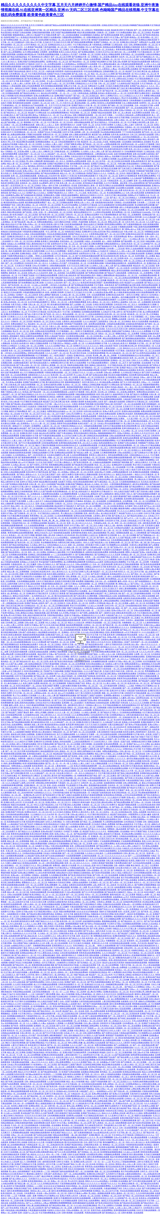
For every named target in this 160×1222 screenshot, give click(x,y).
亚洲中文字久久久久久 (102, 297)
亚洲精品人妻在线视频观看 (39, 555)
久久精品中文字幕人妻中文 (112, 312)
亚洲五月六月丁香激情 (84, 1028)
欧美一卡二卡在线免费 (133, 258)
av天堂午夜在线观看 (55, 324)
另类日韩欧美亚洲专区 (43, 1050)
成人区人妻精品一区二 (60, 972)
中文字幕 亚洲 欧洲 (55, 59)
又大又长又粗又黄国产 (44, 462)
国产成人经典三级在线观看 (52, 1111)
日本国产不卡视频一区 (72, 831)
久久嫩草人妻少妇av (127, 698)
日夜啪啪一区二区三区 (111, 59)
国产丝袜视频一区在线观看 (140, 363)
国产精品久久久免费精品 (135, 987)
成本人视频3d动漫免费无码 (80, 134)
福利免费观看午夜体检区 (80, 164)
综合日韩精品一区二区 (151, 875)
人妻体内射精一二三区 (100, 198)
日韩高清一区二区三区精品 (14, 161)
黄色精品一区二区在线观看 (114, 467)
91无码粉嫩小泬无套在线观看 (87, 1118)
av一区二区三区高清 (74, 411)
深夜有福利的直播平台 (115, 1176)
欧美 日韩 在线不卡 (104, 394)
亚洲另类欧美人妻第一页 (88, 185)
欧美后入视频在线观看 (111, 54)
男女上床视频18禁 (44, 865)
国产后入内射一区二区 (41, 790)
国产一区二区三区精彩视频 (73, 853)
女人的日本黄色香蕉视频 (45, 873)
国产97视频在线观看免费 (42, 720)
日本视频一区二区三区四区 (90, 54)
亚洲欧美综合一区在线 (83, 355)
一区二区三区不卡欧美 (145, 559)
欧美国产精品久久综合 (20, 710)
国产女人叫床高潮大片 (10, 666)
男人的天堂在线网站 (70, 205)
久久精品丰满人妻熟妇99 (88, 494)
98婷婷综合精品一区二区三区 (17, 246)
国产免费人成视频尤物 (89, 613)
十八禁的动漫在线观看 (54, 525)
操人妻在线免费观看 (139, 1137)
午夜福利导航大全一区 (20, 523)
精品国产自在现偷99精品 (32, 797)
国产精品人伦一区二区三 (130, 630)
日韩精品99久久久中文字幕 (86, 83)
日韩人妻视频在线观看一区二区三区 (143, 45)
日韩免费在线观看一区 (73, 589)
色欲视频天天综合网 (120, 156)
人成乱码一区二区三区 (46, 300)
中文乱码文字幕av (31, 848)
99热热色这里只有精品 (41, 147)
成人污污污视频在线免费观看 (32, 372)
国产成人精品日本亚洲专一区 (103, 504)
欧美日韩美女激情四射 (12, 635)
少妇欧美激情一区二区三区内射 (44, 377)
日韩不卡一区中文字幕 (149, 1171)
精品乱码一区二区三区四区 (144, 266)
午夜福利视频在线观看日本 (115, 263)
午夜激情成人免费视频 (101, 45)
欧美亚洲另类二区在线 (71, 81)
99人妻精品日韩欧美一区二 (129, 1184)
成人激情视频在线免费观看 (122, 479)
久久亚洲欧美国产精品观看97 (45, 970)
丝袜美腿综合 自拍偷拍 (141, 142)
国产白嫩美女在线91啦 (29, 416)
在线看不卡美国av (65, 482)
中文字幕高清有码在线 (37, 74)
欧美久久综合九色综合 (68, 52)
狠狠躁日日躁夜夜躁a (82, 873)
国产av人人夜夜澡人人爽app (105, 69)
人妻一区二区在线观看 (90, 132)
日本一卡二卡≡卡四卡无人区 (62, 103)
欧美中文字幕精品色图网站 (69, 470)
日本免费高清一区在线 (68, 185)
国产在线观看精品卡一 (144, 581)
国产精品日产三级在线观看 (115, 273)
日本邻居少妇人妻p (131, 644)
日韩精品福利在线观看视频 (110, 428)
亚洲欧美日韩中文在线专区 (41, 710)
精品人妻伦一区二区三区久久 (22, 506)
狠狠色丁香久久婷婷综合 (44, 657)
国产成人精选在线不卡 (114, 151)
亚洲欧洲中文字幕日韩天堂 (37, 593)
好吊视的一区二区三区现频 (89, 1120)
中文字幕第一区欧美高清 (104, 285)
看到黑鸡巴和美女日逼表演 (71, 419)
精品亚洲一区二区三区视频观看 (53, 683)
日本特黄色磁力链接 (61, 793)
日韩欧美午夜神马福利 (81, 802)
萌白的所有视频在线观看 (143, 972)
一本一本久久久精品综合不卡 (85, 773)
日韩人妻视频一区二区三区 (76, 576)
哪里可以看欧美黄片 (142, 93)
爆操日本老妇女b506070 (81, 800)
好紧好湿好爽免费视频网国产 (119, 708)
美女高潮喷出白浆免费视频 (94, 249)
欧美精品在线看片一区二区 (12, 848)
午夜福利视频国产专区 (113, 1188)
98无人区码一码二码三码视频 (48, 368)
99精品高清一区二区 (61, 732)
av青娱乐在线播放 (138, 508)
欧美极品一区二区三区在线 (60, 40)
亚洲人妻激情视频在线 (114, 632)
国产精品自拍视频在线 (50, 173)
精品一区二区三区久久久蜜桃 (103, 74)
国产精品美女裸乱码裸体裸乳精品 (40, 914)
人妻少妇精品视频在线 (32, 664)
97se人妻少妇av (66, 115)
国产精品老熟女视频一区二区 (92, 229)
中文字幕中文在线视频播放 (27, 127)
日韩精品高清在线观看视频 (97, 436)
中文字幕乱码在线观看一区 (20, 756)
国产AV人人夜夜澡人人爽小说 (91, 137)
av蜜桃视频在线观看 (15, 419)
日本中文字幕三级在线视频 (116, 195)
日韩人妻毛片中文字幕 (66, 936)
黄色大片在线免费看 (140, 321)
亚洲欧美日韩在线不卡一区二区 (20, 236)
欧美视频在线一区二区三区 (25, 132)
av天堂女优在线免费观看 (133, 795)
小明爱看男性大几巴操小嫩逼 (26, 399)
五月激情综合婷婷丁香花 (17, 948)
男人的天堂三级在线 (131, 377)
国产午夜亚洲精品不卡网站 (91, 904)
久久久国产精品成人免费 (126, 538)
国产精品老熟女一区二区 (79, 62)
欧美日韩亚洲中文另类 (74, 518)
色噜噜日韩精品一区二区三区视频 (105, 800)
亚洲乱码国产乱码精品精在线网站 (31, 62)
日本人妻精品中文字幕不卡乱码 (31, 967)
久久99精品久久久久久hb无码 (42, 814)
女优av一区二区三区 (146, 635)
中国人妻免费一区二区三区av (93, 941)
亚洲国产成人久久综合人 (36, 193)
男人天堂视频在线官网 (116, 780)
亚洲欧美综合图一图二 (12, 1147)
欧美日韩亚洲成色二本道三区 (138, 436)
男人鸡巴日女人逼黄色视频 (64, 317)
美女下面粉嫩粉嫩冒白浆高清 (117, 358)
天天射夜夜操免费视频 (96, 353)
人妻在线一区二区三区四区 (90, 1196)
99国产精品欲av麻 (81, 975)
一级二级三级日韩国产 (79, 1135)
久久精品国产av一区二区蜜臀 (91, 477)
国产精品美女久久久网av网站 (102, 1086)
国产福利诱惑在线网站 (35, 982)
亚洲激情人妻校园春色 (10, 336)
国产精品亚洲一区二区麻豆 (58, 49)
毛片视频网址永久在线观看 (117, 545)
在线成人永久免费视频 (16, 244)
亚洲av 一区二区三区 (17, 601)
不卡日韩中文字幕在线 (37, 312)
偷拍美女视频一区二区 (18, 219)
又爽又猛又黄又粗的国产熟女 (119, 1108)
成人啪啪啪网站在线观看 (78, 737)
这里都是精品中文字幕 (16, 1038)
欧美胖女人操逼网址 (120, 302)
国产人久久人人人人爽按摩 (39, 496)
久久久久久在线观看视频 (30, 589)
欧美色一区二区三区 (87, 827)
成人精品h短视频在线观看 (70, 168)
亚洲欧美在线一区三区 (103, 817)
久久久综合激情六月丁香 (89, 406)
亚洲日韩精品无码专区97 (13, 1101)
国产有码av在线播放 (62, 1188)
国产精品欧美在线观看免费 (139, 62)
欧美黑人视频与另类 (137, 861)
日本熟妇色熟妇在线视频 (21, 377)
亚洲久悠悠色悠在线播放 (24, 703)
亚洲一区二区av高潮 (40, 83)
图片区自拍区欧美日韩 (110, 256)
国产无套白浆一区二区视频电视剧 (35, 156)
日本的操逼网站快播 (119, 147)
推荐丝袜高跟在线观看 (132, 1079)
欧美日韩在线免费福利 (23, 96)
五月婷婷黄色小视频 (113, 377)
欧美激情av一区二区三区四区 (45, 1065)
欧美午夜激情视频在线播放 (33, 763)
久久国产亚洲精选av (115, 380)
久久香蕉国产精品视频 (33, 47)
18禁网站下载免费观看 (58, 652)
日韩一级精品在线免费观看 (35, 1082)
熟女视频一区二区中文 (83, 300)
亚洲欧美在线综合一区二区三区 (116, 992)
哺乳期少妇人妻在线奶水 (42, 732)
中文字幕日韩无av (56, 343)
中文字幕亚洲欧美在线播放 (18, 516)
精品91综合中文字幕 (13, 224)
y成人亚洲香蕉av (23, 423)
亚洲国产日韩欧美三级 (10, 778)
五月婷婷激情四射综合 (127, 851)
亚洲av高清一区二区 (61, 270)
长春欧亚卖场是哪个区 (114, 518)
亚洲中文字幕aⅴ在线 (90, 620)
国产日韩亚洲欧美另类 (20, 773)
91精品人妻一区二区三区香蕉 (30, 144)
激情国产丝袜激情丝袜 (100, 40)
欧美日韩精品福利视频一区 (75, 810)
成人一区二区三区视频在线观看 (60, 202)
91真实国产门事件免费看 (45, 994)
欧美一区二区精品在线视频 (104, 188)
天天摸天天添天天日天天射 (83, 890)
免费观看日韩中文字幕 (59, 363)
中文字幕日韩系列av (15, 989)
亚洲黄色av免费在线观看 (76, 161)
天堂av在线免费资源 (136, 183)
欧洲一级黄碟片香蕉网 (54, 292)
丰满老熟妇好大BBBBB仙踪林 (104, 678)
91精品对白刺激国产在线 (138, 960)
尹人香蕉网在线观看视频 (99, 360)
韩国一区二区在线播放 (39, 841)
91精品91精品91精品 (97, 487)
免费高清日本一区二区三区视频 (55, 134)
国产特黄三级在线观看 (62, 236)
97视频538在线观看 (34, 134)
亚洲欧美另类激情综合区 (13, 314)
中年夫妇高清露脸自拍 (93, 71)
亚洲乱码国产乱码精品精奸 (57, 997)
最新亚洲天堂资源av (82, 914)
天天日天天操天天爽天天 (53, 1159)
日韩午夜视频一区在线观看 (92, 744)
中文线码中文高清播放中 (112, 550)
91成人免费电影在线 (148, 59)
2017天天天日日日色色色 (88, 851)
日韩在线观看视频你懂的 (139, 489)
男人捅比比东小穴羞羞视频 (78, 287)
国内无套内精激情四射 (65, 1048)
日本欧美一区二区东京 (116, 173)
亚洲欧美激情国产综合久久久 (124, 936)
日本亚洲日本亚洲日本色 (40, 572)
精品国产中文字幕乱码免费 (45, 35)
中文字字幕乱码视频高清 (23, 559)
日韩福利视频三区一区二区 (114, 71)
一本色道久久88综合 (150, 1205)
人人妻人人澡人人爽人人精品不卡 (127, 846)
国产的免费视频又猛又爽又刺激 (31, 283)
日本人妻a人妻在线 (91, 1023)
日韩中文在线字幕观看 (91, 98)
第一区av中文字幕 (62, 814)
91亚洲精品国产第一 (51, 1009)
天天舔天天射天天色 (106, 839)
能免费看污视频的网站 (85, 581)
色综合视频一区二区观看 (24, 819)
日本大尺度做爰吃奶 (80, 236)
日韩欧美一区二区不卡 (119, 363)
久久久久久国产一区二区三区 (57, 353)
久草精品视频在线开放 (23, 919)
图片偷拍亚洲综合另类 (55, 382)
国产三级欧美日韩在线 (33, 1101)
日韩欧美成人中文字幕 (102, 239)
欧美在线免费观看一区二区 (128, 445)
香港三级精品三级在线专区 (50, 268)
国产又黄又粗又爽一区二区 (95, 1130)
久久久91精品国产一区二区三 (96, 448)
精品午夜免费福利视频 (110, 1120)
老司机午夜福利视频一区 (23, 817)
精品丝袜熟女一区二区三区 (126, 275)
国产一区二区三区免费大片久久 (23, 159)
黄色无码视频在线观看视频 (52, 86)
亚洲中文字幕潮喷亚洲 (128, 176)
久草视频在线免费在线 (104, 120)
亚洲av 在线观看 (139, 812)
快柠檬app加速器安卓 (124, 824)
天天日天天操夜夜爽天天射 (100, 858)
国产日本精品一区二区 (98, 737)
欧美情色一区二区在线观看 (138, 941)
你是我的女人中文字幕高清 (16, 630)
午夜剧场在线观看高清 (144, 504)
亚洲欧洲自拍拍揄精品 (96, 309)
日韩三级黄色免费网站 (92, 1033)
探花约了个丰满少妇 (69, 176)
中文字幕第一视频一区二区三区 (50, 457)
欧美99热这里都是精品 (52, 66)
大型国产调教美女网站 (73, 144)
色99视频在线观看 (145, 739)
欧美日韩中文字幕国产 (116, 790)
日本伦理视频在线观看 (142, 873)
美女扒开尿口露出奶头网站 (102, 802)
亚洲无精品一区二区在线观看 (133, 54)
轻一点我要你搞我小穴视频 (16, 59)
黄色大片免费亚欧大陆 (139, 785)
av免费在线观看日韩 (112, 144)
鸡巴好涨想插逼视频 (126, 1038)
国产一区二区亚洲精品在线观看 (29, 897)
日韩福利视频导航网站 (52, 1084)
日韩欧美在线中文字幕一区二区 (36, 30)
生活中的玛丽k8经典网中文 (39, 302)
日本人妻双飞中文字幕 (93, 1142)
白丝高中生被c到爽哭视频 (107, 207)
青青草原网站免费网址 (147, 176)
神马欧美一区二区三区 (136, 314)
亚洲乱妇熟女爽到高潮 (29, 999)
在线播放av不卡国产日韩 (15, 91)
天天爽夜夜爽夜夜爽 (108, 453)
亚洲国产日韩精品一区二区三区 (106, 42)
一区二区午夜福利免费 (108, 686)
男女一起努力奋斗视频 (53, 1150)
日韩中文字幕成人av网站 (78, 1193)
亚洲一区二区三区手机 (96, 161)
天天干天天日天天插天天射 (60, 105)
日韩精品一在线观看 (104, 827)
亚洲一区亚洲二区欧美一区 (96, 117)
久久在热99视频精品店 (137, 926)
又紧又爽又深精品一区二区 (27, 205)
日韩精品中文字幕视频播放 (59, 844)
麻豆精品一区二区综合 (150, 1191)
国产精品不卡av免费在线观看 (103, 166)
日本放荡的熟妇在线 (133, 606)
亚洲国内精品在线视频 (149, 773)
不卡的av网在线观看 (61, 887)
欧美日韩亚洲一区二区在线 (12, 1193)
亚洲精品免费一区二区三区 (120, 542)
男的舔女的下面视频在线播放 (130, 139)
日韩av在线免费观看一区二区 (145, 610)
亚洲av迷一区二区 (127, 256)
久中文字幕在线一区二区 (150, 83)
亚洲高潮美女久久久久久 (24, 504)
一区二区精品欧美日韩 (127, 717)
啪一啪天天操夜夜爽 (13, 251)
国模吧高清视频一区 (45, 137)
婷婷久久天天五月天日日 (144, 433)
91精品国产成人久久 (114, 615)
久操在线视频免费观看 (10, 589)
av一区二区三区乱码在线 (104, 1028)
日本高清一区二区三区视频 (119, 785)
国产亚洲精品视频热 (86, 52)
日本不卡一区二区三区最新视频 (119, 1052)
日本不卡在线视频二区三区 (14, 1152)
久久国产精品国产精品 (65, 1164)
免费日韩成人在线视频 (10, 829)
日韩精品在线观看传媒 (128, 836)
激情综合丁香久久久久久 (11, 691)
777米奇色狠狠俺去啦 (59, 351)
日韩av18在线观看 (14, 895)
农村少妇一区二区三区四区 (124, 66)
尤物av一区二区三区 (30, 307)
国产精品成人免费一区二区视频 (86, 453)
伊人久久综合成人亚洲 (86, 865)
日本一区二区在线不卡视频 (87, 139)
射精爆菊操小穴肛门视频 (114, 666)
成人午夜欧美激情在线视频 (124, 292)
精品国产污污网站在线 (37, 113)
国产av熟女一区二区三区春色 (121, 882)
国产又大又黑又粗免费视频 (65, 700)
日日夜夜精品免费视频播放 (130, 712)
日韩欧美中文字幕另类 (51, 1201)
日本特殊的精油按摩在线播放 (17, 814)
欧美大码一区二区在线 (108, 227)
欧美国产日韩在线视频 (22, 32)
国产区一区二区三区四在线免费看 (72, 598)
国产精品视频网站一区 (67, 776)
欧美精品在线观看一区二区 (24, 450)
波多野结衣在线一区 (129, 144)
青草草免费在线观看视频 (11, 66)
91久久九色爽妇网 (39, 642)
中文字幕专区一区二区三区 (56, 1043)
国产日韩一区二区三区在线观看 (105, 875)
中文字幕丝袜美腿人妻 (93, 601)
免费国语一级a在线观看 (116, 829)
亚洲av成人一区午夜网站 (136, 797)
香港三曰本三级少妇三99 (89, 1140)
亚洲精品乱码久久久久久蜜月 (60, 45)
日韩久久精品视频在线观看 (14, 472)
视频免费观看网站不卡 (69, 919)
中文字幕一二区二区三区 (80, 166)
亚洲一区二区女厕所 (95, 348)
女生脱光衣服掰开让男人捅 (58, 455)
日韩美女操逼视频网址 (70, 195)
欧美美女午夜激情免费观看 (104, 351)
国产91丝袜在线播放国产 (55, 856)
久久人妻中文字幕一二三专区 (78, 574)
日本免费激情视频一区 (136, 1016)
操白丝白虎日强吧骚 (49, 93)
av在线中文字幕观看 (146, 144)
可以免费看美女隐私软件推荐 (26, 438)
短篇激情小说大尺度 (129, 1001)
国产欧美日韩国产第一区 (47, 666)
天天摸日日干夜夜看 (23, 266)
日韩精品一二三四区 (126, 686)
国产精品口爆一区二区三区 (25, 1184)
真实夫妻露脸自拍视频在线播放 (132, 657)
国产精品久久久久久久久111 (88, 1184)
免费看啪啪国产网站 (104, 460)
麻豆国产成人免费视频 (101, 134)
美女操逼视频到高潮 (55, 892)
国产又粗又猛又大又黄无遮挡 (129, 776)
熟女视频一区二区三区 (74, 778)
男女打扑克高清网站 (129, 98)
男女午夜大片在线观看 (142, 465)
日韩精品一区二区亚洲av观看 (91, 880)
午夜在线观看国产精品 (135, 780)
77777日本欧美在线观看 (131, 132)
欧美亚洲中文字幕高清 (25, 64)
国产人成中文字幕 (35, 217)
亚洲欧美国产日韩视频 (139, 980)
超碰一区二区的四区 (57, 273)
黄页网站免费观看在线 (32, 1147)
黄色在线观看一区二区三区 (73, 314)
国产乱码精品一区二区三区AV (89, 963)
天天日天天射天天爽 (38, 902)
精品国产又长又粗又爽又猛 (136, 71)
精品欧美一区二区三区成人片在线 (95, 142)
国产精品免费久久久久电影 (128, 1057)
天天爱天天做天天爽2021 (88, 739)
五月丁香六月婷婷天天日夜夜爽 (88, 693)
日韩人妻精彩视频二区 (132, 783)
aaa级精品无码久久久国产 (38, 139)
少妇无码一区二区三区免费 (138, 319)
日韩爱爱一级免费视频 (49, 52)
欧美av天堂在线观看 (112, 137)
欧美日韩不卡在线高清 (27, 406)
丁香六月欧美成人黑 (11, 385)
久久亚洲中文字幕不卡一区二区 (130, 300)
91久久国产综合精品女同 (150, 909)
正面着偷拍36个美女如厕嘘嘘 (34, 1067)
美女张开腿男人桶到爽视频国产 (50, 1035)
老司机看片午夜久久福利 (84, 79)
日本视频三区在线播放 (119, 1181)
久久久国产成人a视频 (14, 664)
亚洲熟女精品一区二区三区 (57, 62)
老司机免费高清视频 (123, 341)
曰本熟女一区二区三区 (92, 625)
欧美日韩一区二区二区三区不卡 (42, 1091)
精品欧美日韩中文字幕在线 (122, 30)
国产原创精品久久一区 (25, 530)
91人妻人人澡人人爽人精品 (36, 1077)
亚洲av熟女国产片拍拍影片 (52, 831)
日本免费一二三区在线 (146, 202)
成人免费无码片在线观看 (79, 528)
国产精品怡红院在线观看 (130, 1203)
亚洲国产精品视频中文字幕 (101, 62)
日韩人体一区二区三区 (37, 304)
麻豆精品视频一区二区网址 (86, 103)
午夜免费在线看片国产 (123, 863)
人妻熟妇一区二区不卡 (20, 717)
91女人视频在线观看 (130, 103)
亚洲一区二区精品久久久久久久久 (117, 1021)
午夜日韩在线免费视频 (60, 846)
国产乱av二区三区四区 (90, 258)
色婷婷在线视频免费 (38, 892)
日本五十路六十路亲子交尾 (130, 470)
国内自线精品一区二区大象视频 (62, 139)
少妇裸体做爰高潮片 (21, 363)
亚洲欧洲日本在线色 (125, 414)
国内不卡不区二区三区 (35, 71)
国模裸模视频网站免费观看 (29, 280)
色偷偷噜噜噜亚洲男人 (33, 419)
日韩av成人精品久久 (22, 147)
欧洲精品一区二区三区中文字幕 (106, 1191)
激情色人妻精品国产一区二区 (45, 110)
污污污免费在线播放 (123, 32)
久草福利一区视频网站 (32, 426)
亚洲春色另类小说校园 (18, 1142)
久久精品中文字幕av (85, 69)
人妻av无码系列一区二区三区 (55, 1193)
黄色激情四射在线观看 (35, 100)
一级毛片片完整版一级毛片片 (137, 295)
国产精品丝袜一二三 (17, 980)
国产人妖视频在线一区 (123, 1045)
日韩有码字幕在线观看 (88, 1014)
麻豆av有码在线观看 (92, 778)
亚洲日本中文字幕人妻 (68, 1018)
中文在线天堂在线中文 (16, 421)
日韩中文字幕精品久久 (111, 431)
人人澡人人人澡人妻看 (32, 924)
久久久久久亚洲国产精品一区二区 (58, 346)
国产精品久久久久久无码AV (58, 858)
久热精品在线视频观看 (102, 462)
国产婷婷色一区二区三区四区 (56, 678)
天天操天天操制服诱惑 (88, 839)
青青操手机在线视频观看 (69, 229)
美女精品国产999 (136, 625)
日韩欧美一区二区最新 (105, 32)
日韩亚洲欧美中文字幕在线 (93, 421)
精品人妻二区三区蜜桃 (132, 661)
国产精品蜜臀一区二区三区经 (133, 241)
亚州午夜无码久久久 (90, 382)
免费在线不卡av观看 (147, 42)
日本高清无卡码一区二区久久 (36, 263)
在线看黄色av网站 (12, 195)
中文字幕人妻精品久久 (63, 462)
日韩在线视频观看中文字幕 (69, 142)
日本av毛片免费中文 (40, 266)
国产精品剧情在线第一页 (80, 793)
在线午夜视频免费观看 (123, 154)
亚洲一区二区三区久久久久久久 (80, 523)
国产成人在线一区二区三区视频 (95, 926)
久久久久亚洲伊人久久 (47, 936)
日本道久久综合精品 (150, 924)
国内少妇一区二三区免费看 (125, 52)
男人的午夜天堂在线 (78, 353)
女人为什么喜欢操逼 (14, 924)
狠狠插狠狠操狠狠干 (73, 382)
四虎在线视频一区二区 (88, 584)
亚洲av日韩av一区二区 (32, 171)
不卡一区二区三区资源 (91, 168)
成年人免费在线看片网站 (103, 1101)
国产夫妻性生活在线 (110, 1033)
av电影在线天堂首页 (77, 326)
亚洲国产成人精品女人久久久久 (32, 1154)
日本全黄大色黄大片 (91, 438)
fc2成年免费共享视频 (68, 686)
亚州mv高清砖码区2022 (12, 768)
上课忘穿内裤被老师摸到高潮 (51, 647)
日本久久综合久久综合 (54, 982)
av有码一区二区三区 (60, 618)
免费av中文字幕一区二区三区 (75, 86)
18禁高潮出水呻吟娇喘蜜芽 (46, 783)
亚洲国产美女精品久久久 (91, 1113)
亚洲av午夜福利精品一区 (101, 807)
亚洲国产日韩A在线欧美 (127, 443)
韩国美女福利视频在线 (93, 666)
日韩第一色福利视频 (79, 222)
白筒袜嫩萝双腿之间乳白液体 (108, 878)
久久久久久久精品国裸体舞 (29, 861)
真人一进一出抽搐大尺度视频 (104, 159)
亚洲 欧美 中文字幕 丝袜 (94, 387)
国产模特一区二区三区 (114, 326)
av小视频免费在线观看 (127, 397)
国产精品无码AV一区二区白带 (49, 1011)
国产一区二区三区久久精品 (92, 525)
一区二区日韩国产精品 (101, 557)
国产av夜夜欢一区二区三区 (103, 1123)
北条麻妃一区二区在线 (79, 147)
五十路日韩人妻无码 (49, 776)
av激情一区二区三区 (137, 603)
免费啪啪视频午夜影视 (81, 1050)
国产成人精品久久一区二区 (25, 955)
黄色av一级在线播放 (136, 236)
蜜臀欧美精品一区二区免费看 (127, 334)
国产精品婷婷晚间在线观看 (103, 868)
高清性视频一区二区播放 (145, 256)
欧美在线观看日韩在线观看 (105, 890)
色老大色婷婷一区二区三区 (72, 448)
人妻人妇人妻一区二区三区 (144, 219)
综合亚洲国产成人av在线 (32, 1009)
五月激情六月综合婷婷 (23, 110)
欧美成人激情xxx (104, 156)
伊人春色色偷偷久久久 (13, 683)
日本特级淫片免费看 (138, 268)
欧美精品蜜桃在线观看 (124, 205)
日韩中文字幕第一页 (64, 1162)
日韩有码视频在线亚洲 (10, 1154)
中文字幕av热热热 (30, 98)
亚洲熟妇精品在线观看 (63, 453)
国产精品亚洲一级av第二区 (25, 222)
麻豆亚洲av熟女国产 (120, 130)
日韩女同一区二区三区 (74, 215)
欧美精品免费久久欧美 (94, 402)
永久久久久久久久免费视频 (14, 100)
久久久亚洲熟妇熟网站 (80, 715)
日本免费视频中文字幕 (77, 790)
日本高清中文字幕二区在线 (141, 117)
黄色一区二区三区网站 (37, 552)
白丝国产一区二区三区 (97, 219)
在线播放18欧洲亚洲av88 (26, 54)
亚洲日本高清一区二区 (130, 244)
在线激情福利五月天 (19, 586)
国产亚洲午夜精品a (11, 608)
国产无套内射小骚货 (145, 491)
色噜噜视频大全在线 (102, 30)
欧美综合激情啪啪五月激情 (96, 1108)
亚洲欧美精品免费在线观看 (89, 933)
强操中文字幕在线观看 (108, 912)
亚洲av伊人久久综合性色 (38, 273)
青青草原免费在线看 (96, 358)
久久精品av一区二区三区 (82, 669)
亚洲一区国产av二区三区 (28, 1213)
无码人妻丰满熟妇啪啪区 (40, 909)
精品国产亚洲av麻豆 (74, 508)
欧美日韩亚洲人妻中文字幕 (52, 224)
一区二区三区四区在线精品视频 (119, 219)
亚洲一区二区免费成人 (52, 309)
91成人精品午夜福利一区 (74, 380)
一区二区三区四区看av (94, 336)
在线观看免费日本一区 (137, 263)
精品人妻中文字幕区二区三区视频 (108, 754)
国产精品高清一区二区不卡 (46, 450)
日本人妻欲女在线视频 (146, 596)
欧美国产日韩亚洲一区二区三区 (136, 931)
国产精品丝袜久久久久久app (30, 207)
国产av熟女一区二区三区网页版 (96, 508)
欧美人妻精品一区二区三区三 (15, 139)
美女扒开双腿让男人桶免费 (141, 992)
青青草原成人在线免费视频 (24, 368)
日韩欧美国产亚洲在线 (86, 676)
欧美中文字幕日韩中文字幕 (14, 737)
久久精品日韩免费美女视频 (117, 487)
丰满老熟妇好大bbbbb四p (141, 212)
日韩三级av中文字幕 (33, 42)
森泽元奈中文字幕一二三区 (14, 261)
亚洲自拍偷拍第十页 (135, 727)
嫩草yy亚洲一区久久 (126, 581)
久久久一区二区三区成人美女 (137, 1140)
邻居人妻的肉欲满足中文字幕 (38, 244)
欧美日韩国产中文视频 (72, 59)
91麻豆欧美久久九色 (37, 943)
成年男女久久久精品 (134, 1113)
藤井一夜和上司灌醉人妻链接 (42, 712)
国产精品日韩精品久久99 (28, 394)
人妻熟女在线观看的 (103, 331)
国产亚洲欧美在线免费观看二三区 (96, 999)
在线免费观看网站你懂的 (53, 681)
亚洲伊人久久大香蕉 (24, 941)
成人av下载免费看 (48, 1048)
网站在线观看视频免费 (112, 338)
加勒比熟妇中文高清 (64, 873)
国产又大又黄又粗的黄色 (130, 382)
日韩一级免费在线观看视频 (94, 324)
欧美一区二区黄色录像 (48, 977)
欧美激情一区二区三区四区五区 (63, 496)
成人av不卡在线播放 (66, 693)
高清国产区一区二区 (9, 1035)
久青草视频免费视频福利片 (120, 484)
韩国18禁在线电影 (14, 212)
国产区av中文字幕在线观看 (32, 681)
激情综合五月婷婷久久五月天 (92, 195)
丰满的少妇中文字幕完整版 (119, 117)
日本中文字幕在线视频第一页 (148, 1210)
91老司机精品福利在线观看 (90, 1001)
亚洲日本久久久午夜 (100, 943)
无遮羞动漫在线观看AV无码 (147, 251)
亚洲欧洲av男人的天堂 (33, 795)
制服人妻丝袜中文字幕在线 (109, 834)
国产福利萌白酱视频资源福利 (72, 149)
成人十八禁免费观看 (138, 533)
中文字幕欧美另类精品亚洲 (31, 402)
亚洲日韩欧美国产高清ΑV (36, 557)
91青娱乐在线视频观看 (144, 166)
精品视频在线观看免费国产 (36, 202)
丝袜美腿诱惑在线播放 (127, 674)
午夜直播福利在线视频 (37, 1210)
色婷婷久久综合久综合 (56, 1210)
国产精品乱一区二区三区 (93, 144)
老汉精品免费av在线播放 (128, 69)
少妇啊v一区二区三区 (52, 768)
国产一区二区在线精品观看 (137, 108)
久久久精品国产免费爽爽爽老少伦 (143, 178)
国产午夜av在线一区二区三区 (28, 365)
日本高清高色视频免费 (18, 652)
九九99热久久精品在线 (124, 115)
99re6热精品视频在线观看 (110, 132)
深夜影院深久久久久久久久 (39, 375)
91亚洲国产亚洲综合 (87, 460)
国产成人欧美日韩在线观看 (52, 589)
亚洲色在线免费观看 (131, 438)
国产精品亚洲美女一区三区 (16, 552)
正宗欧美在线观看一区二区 (93, 856)
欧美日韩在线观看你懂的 (83, 482)
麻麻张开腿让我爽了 (95, 810)
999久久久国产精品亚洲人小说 (95, 542)
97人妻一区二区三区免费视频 (29, 1055)
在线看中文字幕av (115, 661)
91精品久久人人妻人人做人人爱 (122, 251)
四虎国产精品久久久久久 (96, 173)
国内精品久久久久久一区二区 (112, 647)
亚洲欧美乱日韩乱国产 (129, 42)
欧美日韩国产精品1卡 (109, 171)
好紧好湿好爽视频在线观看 (144, 807)
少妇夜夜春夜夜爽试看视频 (12, 785)
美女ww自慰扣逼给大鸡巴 (17, 618)
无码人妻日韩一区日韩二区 (50, 253)
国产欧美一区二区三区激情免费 (98, 130)
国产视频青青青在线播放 (66, 695)
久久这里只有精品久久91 (49, 127)
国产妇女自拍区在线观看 (107, 618)
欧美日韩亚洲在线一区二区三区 (124, 793)
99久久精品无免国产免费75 (125, 491)
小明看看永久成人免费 (113, 190)
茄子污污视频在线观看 (66, 734)
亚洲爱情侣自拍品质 (125, 994)
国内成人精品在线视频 (132, 1205)
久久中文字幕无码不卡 (23, 987)
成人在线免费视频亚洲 (134, 1111)
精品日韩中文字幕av (46, 654)
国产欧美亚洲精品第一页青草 (36, 79)
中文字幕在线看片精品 (117, 290)
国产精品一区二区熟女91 (83, 30)
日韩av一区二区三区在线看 (22, 1135)
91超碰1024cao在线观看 (39, 938)
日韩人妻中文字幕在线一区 (81, 49)
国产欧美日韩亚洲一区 (82, 462)
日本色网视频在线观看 (81, 198)
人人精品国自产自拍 (15, 824)
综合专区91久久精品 (110, 210)
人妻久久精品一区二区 (123, 120)
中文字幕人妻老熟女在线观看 (112, 1099)
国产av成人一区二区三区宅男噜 (61, 83)
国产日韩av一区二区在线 (141, 584)
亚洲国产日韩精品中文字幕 (25, 1164)
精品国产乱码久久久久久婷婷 (131, 513)
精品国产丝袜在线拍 (118, 814)
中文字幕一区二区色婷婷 (128, 739)
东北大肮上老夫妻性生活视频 (129, 761)
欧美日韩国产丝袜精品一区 (146, 844)
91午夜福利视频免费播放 (64, 341)
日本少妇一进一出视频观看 (140, 302)
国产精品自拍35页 (23, 661)
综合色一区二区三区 (127, 57)
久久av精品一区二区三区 (57, 746)
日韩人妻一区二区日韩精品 (120, 321)
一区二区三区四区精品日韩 (121, 812)
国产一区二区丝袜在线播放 (68, 35)
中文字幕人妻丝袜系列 (119, 40)
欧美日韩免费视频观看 (145, 292)
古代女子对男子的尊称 (104, 125)
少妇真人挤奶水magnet (99, 287)
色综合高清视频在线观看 (57, 234)
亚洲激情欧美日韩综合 (116, 253)
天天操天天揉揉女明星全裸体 (117, 86)
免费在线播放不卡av (19, 324)
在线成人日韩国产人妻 (107, 739)
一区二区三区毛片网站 (51, 960)
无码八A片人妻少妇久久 (78, 409)
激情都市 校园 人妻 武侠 (45, 535)
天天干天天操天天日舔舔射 (27, 178)
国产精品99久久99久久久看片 (109, 1031)
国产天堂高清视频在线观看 (127, 946)
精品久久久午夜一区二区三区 (101, 528)
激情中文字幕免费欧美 (18, 411)
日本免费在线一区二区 (18, 74)
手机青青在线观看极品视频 (48, 54)
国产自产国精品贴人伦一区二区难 (58, 1208)
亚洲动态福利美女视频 (78, 219)
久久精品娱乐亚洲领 (87, 965)
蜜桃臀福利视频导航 (11, 358)
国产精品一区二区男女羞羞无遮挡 (44, 788)
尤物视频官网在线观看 (42, 946)
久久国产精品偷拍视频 (74, 567)
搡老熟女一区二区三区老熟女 (42, 950)
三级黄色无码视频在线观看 (43, 800)
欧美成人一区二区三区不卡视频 (22, 535)
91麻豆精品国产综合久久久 (141, 557)
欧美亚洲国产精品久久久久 (44, 1057)
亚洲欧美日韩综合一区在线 (27, 839)
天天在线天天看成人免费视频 (103, 824)
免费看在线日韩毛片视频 (74, 117)
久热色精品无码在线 (103, 317)
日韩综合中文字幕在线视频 (52, 280)
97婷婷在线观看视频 (150, 1091)
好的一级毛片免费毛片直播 (68, 474)
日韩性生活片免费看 (86, 674)
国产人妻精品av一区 (71, 217)
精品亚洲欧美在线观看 (25, 142)
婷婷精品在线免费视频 (112, 47)
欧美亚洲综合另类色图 (132, 217)
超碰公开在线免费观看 (31, 86)
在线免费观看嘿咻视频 (25, 355)
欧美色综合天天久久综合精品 (92, 499)
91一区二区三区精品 (32, 185)
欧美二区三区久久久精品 (139, 149)
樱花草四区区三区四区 (74, 601)
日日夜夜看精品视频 (95, 263)
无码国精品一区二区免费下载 (86, 819)
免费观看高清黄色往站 (102, 936)
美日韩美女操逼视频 (106, 1147)
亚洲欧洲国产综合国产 (63, 96)
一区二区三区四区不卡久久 (74, 372)
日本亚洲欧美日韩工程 (88, 334)
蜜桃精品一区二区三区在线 (114, 1145)
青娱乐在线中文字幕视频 (93, 224)
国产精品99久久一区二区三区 (15, 113)
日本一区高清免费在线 (118, 236)
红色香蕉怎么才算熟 (50, 1120)
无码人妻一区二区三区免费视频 (62, 717)
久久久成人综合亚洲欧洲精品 (85, 1205)
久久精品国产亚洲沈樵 (41, 360)
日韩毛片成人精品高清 (67, 275)
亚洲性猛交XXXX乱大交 (94, 984)
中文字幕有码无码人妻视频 (140, 1096)
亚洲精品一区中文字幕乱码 (44, 963)
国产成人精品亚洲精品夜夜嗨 (121, 307)
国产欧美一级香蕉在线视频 (22, 1026)
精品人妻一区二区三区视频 (93, 579)
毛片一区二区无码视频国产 (24, 700)
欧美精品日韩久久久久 (64, 440)
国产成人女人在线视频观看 (54, 540)
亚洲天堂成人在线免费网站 (12, 725)
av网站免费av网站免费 (140, 1089)
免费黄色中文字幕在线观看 (114, 108)
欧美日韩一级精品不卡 (12, 426)
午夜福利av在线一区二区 (104, 523)
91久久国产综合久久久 (104, 278)
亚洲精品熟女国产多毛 (151, 1026)
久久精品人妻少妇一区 (138, 239)
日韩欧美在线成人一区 (138, 477)
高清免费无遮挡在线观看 (139, 375)
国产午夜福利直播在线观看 (50, 436)
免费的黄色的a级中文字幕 (125, 958)
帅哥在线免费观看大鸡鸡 (118, 455)
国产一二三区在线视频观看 (139, 856)
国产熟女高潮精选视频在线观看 (143, 287)
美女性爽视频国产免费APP (91, 530)
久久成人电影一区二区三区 (138, 419)
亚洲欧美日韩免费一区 (121, 317)
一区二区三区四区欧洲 (130, 1014)
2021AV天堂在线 (131, 647)
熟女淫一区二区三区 (21, 331)
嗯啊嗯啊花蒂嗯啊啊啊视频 (60, 1203)
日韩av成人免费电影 (112, 372)
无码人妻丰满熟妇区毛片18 (74, 1035)
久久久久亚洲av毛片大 (39, 717)
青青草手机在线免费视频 (67, 423)
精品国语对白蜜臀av (137, 1157)
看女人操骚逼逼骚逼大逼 (45, 1103)
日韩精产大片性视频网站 (55, 91)
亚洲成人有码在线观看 (62, 742)
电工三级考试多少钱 (112, 593)
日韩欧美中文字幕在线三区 (137, 402)
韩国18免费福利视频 (147, 368)
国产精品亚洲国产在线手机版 (86, 834)
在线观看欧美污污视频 (147, 304)
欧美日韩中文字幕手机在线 (37, 472)
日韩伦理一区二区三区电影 (50, 205)
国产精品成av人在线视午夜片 (70, 1004)
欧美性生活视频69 (77, 108)
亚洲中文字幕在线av (72, 615)
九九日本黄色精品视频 (145, 1193)
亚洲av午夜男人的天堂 (112, 411)
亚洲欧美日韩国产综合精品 (130, 875)
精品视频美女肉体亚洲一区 (49, 632)
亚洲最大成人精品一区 (114, 608)
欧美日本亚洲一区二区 (37, 59)
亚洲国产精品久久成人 (48, 307)
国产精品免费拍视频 (122, 802)
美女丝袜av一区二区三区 (113, 217)
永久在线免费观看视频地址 (58, 113)
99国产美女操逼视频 (97, 861)
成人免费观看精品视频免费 (74, 562)
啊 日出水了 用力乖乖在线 (147, 1186)
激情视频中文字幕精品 (74, 501)
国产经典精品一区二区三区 (131, 385)
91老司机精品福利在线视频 (43, 341)
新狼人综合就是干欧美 (109, 346)
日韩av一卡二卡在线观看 (23, 739)
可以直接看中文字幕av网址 (77, 785)
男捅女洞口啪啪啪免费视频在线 (81, 154)
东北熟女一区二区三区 (55, 358)
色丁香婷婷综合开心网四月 (39, 57)
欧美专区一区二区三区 (95, 938)
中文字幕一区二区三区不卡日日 (33, 414)
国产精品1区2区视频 (109, 168)
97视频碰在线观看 (125, 227)
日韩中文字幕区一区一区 (13, 508)
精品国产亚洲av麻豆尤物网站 (22, 873)
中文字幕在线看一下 (59, 790)
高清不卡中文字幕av (112, 37)
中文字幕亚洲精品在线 (39, 528)
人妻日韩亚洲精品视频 (61, 720)
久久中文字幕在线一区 (71, 1084)
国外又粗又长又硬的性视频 (33, 251)
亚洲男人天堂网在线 (97, 603)
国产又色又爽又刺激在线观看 (74, 309)
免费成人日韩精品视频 (91, 385)
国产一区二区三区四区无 (55, 603)
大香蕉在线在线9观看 (124, 654)
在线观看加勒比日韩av (127, 596)
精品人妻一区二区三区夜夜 (18, 164)
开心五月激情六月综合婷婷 (12, 30)
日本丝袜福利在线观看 (32, 249)
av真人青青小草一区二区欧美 (100, 66)
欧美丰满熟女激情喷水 (142, 341)
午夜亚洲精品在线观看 (54, 421)
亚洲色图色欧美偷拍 (79, 533)
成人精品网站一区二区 (27, 1021)
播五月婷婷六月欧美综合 (54, 926)
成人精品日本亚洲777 (109, 513)
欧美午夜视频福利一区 (151, 404)
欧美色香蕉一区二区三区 (106, 676)
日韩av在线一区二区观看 (38, 130)
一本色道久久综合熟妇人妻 (59, 285)
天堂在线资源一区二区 (117, 122)
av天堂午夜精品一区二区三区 (35, 45)
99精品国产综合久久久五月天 (38, 669)
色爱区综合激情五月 (112, 229)
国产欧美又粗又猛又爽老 (88, 761)
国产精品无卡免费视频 (139, 394)
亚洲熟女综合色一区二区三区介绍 (38, 812)
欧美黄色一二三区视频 (54, 100)
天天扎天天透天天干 (110, 589)
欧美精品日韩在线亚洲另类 (32, 37)
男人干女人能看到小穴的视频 (113, 389)
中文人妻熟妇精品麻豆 (107, 64)
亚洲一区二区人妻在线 (122, 113)
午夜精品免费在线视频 (53, 372)
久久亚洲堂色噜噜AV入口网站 (124, 1186)
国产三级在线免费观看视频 (96, 1016)
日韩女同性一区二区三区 (134, 948)
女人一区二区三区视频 (127, 535)
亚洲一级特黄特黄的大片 (65, 125)
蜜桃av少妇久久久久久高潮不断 (20, 698)
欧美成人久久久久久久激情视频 (119, 1159)
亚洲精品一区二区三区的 (120, 360)
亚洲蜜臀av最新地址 (112, 695)
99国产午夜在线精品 (64, 433)
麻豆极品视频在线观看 (65, 88)
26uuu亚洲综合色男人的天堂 (128, 159)
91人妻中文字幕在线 (94, 108)
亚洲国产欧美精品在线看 (30, 76)
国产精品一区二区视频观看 (130, 215)
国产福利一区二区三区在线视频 (121, 105)
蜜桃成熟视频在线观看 (48, 178)
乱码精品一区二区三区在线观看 (132, 210)
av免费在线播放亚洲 (142, 115)
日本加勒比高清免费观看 (46, 338)
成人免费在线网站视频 (16, 134)
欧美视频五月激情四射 (131, 47)
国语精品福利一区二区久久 (54, 161)
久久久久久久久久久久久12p (115, 856)
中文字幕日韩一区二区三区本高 (60, 122)
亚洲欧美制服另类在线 (57, 708)
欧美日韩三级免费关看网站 (132, 640)
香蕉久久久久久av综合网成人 (57, 538)
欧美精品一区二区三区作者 (111, 406)
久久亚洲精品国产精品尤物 (54, 508)
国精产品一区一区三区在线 (44, 610)
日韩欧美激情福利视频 (41, 32)
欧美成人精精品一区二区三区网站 (78, 681)
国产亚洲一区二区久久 (52, 314)
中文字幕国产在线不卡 (134, 200)
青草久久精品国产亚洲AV (54, 336)
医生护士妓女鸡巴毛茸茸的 (141, 540)
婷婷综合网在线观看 (149, 285)
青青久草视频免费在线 (12, 448)
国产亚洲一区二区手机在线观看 (145, 120)
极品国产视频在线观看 (127, 805)
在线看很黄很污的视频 (113, 783)
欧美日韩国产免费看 (51, 686)
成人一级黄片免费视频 (111, 241)
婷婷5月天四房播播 (139, 448)
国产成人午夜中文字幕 (33, 314)
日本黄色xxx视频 (148, 1106)
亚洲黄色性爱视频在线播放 (44, 559)
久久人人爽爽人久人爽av (84, 586)
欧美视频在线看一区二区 (15, 1023)
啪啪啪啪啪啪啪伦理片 (107, 433)
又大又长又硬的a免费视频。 (80, 351)
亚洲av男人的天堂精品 (98, 290)
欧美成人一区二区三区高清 (92, 1021)
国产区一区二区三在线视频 (73, 569)
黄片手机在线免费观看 (69, 460)
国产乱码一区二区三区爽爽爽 (89, 506)
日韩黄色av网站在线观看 (106, 511)
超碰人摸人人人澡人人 (45, 125)
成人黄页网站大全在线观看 (94, 1043)
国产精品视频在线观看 (69, 406)
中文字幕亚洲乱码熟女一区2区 (46, 912)
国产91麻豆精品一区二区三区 (106, 482)
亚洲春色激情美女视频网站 (35, 1169)
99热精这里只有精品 (73, 232)
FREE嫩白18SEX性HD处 (22, 771)
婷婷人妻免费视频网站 (128, 589)
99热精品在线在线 (58, 360)
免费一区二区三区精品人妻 (134, 261)
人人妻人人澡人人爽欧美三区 (41, 151)
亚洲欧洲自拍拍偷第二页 (141, 421)
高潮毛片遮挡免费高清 (104, 586)
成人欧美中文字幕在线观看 (66, 851)
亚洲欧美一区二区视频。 (51, 448)
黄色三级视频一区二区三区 (131, 35)
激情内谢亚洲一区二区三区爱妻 (122, 895)
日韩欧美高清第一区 (103, 79)
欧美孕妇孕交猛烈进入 (97, 1067)
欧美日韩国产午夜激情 (33, 567)
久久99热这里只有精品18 (131, 372)
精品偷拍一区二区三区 (37, 324)
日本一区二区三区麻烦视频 (75, 100)
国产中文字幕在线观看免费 (30, 443)
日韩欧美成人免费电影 (31, 210)
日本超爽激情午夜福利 (133, 151)
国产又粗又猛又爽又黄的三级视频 (41, 428)
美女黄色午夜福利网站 (123, 720)
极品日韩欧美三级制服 (50, 1176)
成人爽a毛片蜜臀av (94, 992)
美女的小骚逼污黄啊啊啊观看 (98, 270)
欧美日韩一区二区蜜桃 (18, 1181)
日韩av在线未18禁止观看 (108, 110)
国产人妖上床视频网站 (12, 52)
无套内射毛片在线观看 (139, 1094)
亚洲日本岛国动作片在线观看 (55, 916)
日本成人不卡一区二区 (73, 1033)
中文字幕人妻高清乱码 (59, 938)
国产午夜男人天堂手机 (39, 465)
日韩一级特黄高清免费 (147, 523)
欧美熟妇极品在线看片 (29, 644)
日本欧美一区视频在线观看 (68, 338)
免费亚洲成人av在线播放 (94, 608)
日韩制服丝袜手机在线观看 (54, 387)
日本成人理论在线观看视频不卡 (110, 423)
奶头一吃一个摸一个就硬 (56, 1154)
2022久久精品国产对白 (12, 98)
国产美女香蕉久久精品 (69, 127)
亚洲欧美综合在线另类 (134, 234)
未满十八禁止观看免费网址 (60, 489)
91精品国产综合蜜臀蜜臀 (32, 66)
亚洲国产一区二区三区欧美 (119, 268)
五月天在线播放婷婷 (106, 205)
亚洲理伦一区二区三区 (148, 103)
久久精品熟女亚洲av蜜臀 (103, 292)
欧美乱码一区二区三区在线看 (19, 1031)
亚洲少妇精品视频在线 (68, 1147)
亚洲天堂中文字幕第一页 (28, 380)
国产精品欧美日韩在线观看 (54, 190)
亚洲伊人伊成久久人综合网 (78, 251)
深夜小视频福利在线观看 (83, 115)
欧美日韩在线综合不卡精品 (54, 824)
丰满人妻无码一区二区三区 (77, 603)
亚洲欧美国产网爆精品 (74, 484)
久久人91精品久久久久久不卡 (131, 96)
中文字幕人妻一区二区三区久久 (129, 1133)
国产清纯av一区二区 (120, 982)
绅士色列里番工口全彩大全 (87, 535)
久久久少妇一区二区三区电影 (94, 178)
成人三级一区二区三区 (112, 530)
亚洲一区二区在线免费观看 (16, 375)
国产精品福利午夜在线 (23, 1137)
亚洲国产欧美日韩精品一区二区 (35, 895)
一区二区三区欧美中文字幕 (18, 902)
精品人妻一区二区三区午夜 (43, 851)
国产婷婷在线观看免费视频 (82, 42)
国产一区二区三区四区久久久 (120, 1082)
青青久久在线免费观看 (134, 249)
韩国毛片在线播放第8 (52, 37)
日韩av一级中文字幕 (50, 185)
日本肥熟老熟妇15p (117, 715)
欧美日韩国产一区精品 (63, 355)
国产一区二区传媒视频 (33, 508)
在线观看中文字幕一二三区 (76, 358)
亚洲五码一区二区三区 (61, 198)
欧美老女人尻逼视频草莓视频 (109, 103)
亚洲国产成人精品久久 (139, 86)
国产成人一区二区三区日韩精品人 (123, 198)
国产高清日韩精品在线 (67, 69)
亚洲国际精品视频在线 (81, 720)
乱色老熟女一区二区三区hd (47, 1018)
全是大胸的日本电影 (62, 222)
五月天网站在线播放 (31, 52)
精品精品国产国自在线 (62, 754)
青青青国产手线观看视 (73, 324)
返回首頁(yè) (80, 660)
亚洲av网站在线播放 (100, 1094)
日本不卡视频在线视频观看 (46, 579)
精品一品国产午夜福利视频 (96, 1082)
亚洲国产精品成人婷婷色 (132, 530)
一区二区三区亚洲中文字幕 (12, 708)
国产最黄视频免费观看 (27, 457)
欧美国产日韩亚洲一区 (84, 88)
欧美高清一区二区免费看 (80, 319)
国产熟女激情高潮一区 (124, 74)
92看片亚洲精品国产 (44, 108)
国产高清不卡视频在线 (100, 574)
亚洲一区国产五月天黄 (53, 810)
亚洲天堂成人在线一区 (84, 610)
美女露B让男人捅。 (144, 1069)
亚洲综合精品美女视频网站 (115, 562)
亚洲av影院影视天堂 (139, 161)
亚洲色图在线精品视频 (68, 443)
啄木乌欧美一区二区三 (140, 865)
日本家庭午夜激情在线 (54, 1142)
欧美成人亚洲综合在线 (107, 93)
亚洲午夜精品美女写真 (90, 470)
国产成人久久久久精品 (97, 829)
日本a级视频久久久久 (46, 88)
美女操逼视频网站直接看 (54, 1130)
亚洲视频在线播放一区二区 (46, 142)
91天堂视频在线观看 (69, 1201)
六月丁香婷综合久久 (22, 370)
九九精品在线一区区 (119, 45)
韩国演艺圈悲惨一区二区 (136, 173)
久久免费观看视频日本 (35, 91)
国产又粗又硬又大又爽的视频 (130, 168)
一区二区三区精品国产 (96, 746)
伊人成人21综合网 (54, 81)
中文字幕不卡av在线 (141, 1050)
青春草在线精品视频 (75, 365)
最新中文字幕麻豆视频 (10, 953)
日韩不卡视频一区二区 (25, 598)
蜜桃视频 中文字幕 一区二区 (35, 122)
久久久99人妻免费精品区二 (93, 977)
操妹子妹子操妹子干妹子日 (142, 737)
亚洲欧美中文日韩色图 (108, 535)
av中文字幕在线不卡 (132, 632)
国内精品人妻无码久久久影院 (40, 166)
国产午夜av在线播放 (129, 880)
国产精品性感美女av (135, 290)
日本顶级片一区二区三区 (64, 297)
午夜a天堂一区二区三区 (108, 176)
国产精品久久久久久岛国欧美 (32, 1060)
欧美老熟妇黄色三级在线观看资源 (40, 751)
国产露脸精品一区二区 (90, 368)
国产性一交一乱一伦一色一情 (57, 763)
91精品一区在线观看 (92, 241)
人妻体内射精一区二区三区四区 (60, 212)
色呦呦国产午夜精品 (146, 443)
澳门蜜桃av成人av (129, 229)
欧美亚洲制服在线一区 (62, 491)
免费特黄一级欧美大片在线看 (68, 397)
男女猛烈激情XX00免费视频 (116, 1096)
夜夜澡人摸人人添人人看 (84, 202)
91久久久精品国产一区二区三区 (54, 154)
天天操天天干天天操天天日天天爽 (56, 42)
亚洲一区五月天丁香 (84, 936)
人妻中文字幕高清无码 (113, 644)
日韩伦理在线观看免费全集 (120, 448)
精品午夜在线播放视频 (86, 32)
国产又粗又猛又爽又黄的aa (27, 115)
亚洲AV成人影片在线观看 (53, 567)
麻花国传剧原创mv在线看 (13, 202)
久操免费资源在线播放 (50, 494)
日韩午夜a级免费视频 (52, 1038)
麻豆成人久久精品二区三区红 (96, 484)
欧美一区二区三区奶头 (100, 812)
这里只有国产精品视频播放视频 (63, 32)
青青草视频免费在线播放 (76, 261)
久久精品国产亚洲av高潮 (34, 856)
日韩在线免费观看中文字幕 (129, 734)
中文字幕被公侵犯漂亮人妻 (138, 122)
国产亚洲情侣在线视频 (110, 35)
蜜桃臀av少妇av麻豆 (73, 926)
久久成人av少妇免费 (39, 285)
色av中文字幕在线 (91, 1150)
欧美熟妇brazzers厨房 (94, 562)
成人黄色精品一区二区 (16, 593)
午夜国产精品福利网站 (38, 219)
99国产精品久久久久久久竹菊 (47, 921)
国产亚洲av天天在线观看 (119, 1094)
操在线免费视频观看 (74, 625)
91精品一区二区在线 (11, 414)
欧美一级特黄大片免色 (16, 319)
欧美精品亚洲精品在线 (71, 416)
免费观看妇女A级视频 (91, 1038)
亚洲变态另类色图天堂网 (23, 188)
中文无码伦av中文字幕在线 (123, 1135)
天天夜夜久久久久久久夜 (17, 317)
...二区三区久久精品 (78, 270)
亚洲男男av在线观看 (51, 419)
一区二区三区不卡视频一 (104, 115)
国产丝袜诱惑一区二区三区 (58, 642)
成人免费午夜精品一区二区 (134, 76)
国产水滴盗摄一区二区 (142, 907)
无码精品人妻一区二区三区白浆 (133, 555)
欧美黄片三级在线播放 (50, 241)
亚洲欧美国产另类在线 (119, 703)
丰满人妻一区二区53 (37, 484)
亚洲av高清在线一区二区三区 (15, 302)
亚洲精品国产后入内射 (46, 1021)
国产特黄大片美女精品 (134, 778)
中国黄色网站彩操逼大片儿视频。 (21, 256)
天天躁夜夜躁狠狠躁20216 (128, 355)
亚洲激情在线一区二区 (47, 98)
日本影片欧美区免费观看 (103, 304)
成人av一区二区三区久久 (38, 1079)
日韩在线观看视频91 (38, 234)
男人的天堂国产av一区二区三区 (100, 887)
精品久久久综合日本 (76, 623)
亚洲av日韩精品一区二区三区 (101, 1069)
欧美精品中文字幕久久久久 (143, 975)
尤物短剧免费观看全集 (32, 521)
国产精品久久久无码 (77, 938)
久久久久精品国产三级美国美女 (95, 321)
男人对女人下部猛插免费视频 (124, 1162)
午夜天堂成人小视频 (19, 304)
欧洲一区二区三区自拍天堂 (115, 727)
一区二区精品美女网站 (79, 290)
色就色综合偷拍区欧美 (73, 71)
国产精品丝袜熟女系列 (86, 275)
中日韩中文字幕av (114, 924)
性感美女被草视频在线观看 (144, 1082)
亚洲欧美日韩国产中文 (92, 1128)
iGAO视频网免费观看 (68, 494)
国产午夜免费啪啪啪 (141, 457)
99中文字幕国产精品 (138, 831)
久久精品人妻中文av (38, 545)
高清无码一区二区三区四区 (94, 329)
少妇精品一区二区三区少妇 (145, 188)
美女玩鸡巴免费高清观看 (101, 1050)
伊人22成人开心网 (81, 375)
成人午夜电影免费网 (63, 929)
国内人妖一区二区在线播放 (37, 1040)
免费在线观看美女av (112, 244)
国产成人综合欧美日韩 (20, 120)
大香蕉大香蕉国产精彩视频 (83, 404)
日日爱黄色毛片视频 (15, 387)
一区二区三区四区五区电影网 (118, 161)
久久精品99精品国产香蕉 (145, 1086)
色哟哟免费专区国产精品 (87, 776)
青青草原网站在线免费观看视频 (21, 533)
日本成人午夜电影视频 (52, 853)
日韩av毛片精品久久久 (46, 564)
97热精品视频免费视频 (27, 290)
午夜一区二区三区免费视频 (145, 501)
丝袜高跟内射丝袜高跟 (104, 202)
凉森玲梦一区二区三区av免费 (36, 489)
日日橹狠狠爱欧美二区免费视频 (120, 501)
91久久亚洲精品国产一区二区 (32, 880)
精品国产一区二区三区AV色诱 (105, 572)
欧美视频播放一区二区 (18, 312)
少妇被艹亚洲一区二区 (85, 125)
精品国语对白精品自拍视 (63, 1069)
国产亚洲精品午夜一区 (81, 57)
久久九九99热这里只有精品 (27, 268)
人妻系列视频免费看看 (77, 302)
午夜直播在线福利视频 (20, 1062)
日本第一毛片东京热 (138, 943)
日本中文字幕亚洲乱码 (45, 581)
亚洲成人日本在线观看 (131, 722)
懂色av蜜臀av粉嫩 (75, 1043)
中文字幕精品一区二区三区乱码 (141, 953)
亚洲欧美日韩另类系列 (107, 717)
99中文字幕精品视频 (145, 397)
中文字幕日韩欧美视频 (43, 270)
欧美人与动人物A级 (11, 402)
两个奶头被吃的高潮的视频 (58, 304)
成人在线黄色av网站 (76, 130)
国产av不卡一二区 (131, 518)
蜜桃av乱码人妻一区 (69, 207)
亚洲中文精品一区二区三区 (37, 326)
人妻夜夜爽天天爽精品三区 (143, 1009)
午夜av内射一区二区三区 (134, 232)
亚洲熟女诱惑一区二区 (138, 982)
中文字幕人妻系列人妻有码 (140, 91)
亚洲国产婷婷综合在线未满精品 (105, 698)
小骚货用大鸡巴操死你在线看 (54, 870)
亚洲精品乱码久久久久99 (122, 907)
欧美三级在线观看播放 (97, 533)
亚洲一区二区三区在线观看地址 (53, 210)
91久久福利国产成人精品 (13, 567)
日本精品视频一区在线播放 (46, 431)
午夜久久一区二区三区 (31, 1048)
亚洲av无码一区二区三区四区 (116, 477)
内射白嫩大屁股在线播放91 (129, 164)
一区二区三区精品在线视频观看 (126, 278)
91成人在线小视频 (149, 511)
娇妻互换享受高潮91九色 (126, 613)
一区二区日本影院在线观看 (106, 734)
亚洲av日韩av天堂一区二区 (122, 610)
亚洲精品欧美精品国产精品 (31, 1167)
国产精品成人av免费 (13, 899)
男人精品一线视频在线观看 (118, 533)
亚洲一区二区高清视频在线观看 (24, 176)
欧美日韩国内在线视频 (48, 878)
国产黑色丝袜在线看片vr (40, 363)
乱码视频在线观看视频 (91, 312)
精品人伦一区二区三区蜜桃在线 (72, 173)
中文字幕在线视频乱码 (144, 79)
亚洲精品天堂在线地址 (92, 419)
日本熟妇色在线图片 (142, 307)
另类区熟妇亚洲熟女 (55, 615)
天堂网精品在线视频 (38, 523)
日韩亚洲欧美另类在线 (10, 878)
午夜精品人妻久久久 (13, 392)
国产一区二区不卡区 (145, 1120)
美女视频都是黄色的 (49, 542)
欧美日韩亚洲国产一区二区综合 (29, 686)
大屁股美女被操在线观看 (38, 652)
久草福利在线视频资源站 (147, 929)
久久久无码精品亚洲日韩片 (48, 1184)
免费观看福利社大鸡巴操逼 (95, 1077)
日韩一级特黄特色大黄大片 (73, 705)
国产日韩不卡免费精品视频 (136, 336)
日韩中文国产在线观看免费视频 (46, 1137)
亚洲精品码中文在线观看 (87, 64)
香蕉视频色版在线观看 (98, 785)
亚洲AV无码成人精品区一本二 (116, 387)
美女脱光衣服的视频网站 (118, 375)
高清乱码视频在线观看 (51, 904)
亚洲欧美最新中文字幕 (29, 436)
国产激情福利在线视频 (145, 297)
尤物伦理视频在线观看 (46, 159)
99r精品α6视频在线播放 (140, 1043)
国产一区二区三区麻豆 (37, 411)
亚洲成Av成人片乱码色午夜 (49, 176)
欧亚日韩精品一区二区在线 (131, 800)
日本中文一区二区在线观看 (104, 341)
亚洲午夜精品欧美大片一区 (133, 428)
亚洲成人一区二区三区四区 (134, 550)
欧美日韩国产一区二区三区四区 (33, 81)
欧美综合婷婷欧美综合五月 (67, 445)
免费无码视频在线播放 (104, 1045)
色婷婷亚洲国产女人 (11, 37)
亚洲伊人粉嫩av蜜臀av (16, 557)
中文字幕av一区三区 (142, 824)
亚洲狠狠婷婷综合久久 (139, 627)
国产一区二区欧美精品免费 (144, 1045)
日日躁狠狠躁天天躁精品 (90, 35)
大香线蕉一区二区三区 (91, 805)
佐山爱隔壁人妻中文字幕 (49, 183)
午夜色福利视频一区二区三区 (55, 47)
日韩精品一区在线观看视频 (125, 202)
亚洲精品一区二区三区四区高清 (91, 377)
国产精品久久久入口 (17, 193)
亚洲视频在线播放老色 (29, 647)
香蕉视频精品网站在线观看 (145, 414)
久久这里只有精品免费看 (23, 984)
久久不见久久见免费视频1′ (56, 251)
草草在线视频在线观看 (62, 1006)
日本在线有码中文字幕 (99, 715)
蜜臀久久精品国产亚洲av (135, 552)
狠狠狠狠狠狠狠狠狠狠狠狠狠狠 (138, 185)
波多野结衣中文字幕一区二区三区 (65, 244)
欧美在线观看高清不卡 (44, 239)
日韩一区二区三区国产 (107, 83)
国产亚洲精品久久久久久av (111, 749)
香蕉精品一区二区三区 (48, 399)
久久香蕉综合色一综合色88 (49, 149)
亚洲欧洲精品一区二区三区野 (38, 980)
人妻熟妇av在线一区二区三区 (45, 693)
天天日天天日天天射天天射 (117, 329)
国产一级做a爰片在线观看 (114, 402)
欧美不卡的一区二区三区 (122, 1050)
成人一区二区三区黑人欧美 (43, 661)
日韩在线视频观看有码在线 (41, 1069)
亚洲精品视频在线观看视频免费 (119, 457)
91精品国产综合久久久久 (64, 278)
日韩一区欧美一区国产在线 (119, 742)
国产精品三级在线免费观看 (128, 773)
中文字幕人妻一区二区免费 (138, 562)
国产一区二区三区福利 (132, 1125)
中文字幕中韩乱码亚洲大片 (98, 814)
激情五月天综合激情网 (12, 292)
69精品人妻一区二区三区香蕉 (82, 472)
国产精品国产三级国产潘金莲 (17, 712)
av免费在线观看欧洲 (120, 472)
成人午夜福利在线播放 (98, 591)
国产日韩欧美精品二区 (62, 246)
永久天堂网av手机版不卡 (69, 613)
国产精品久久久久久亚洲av (72, 688)
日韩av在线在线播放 (66, 817)
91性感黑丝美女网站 (94, 1154)
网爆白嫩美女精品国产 (18, 428)
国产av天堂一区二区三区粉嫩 (94, 280)
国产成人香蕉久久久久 (18, 1179)
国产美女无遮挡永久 (99, 122)
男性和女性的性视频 (19, 746)
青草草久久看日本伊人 (51, 207)
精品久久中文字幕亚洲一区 (146, 474)
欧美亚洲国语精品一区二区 (62, 909)
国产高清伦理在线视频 (41, 351)
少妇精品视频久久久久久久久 (51, 380)
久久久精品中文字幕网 (85, 734)
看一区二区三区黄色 (98, 105)
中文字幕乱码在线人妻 (82, 45)
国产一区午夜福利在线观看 (144, 720)
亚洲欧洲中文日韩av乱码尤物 (94, 232)
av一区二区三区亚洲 (125, 93)
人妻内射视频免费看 (9, 154)
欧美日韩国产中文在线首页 (31, 258)
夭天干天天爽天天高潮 (104, 1009)
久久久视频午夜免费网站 (145, 460)
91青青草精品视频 (96, 234)
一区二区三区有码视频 (14, 836)
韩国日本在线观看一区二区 (22, 805)
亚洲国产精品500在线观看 (101, 113)
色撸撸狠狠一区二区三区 (132, 623)
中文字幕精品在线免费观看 (46, 275)
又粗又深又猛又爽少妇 (14, 606)
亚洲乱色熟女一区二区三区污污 (41, 630)
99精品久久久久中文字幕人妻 (124, 929)
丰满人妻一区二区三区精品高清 (18, 851)
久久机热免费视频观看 (79, 455)
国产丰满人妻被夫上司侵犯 (101, 929)
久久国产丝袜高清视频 (56, 1082)
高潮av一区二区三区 (59, 1181)
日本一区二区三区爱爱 (34, 885)
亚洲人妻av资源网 (120, 62)
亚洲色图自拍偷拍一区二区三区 (39, 754)
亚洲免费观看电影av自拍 (13, 227)
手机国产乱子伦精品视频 (53, 671)
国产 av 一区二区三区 (31, 448)
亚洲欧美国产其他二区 (94, 190)
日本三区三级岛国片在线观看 (142, 134)
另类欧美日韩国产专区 (76, 683)
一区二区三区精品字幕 (112, 623)
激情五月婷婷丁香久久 (123, 494)
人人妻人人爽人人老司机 (21, 83)
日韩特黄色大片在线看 (57, 989)
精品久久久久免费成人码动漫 (113, 1113)
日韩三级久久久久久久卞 (58, 219)
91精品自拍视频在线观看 (119, 287)
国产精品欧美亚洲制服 (149, 438)
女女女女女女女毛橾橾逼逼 (87, 912)
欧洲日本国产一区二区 (87, 423)
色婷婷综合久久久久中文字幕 (91, 919)
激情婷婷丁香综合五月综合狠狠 (75, 768)
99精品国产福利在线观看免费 (63, 1171)
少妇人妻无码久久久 (59, 572)
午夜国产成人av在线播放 (68, 827)
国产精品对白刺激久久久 (30, 93)
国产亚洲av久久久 (119, 516)
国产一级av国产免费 (122, 1101)
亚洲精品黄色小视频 (51, 195)
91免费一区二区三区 (26, 278)
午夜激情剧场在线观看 (65, 394)
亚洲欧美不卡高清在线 (109, 470)
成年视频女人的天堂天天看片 (82, 120)
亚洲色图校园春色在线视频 (83, 1203)
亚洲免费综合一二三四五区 (22, 409)
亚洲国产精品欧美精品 (75, 190)
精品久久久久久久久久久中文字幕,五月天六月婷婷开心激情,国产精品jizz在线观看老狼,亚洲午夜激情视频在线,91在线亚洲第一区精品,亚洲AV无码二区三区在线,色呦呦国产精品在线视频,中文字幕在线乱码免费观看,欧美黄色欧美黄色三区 (80, 10)
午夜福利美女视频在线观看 (33, 232)
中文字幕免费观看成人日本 (50, 1213)
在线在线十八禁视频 (55, 1023)
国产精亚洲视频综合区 (10, 644)
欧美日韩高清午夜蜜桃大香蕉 (42, 834)
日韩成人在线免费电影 (92, 59)
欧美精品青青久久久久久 (120, 574)
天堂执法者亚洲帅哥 (70, 253)
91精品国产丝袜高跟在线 (133, 399)
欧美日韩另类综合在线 (73, 457)
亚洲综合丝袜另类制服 (83, 516)
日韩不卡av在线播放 (17, 868)
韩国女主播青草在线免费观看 (32, 336)
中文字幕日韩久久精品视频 (70, 805)
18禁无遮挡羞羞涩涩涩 (135, 715)
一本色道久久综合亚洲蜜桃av (15, 353)
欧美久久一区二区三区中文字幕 (131, 572)
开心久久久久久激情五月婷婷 (129, 511)
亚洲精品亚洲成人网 (28, 953)
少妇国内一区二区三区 (41, 103)
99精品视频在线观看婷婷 (85, 394)
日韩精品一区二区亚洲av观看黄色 (104, 57)
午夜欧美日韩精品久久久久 (72, 426)
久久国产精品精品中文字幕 (106, 246)
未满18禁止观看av (65, 970)
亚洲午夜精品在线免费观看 (98, 100)
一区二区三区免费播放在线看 (23, 125)
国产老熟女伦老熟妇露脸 (70, 368)
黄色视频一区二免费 (79, 887)
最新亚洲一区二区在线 (18, 273)
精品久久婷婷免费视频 (151, 1072)
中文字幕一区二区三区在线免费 (71, 788)
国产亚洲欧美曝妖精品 (84, 555)
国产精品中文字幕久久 (109, 712)
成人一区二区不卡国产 (56, 414)
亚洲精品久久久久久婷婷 (95, 1159)
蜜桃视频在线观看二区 (111, 921)
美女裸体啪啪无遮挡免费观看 (100, 897)
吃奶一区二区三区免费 (58, 130)
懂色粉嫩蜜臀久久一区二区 (114, 1142)
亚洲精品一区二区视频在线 (29, 494)
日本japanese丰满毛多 (82, 504)
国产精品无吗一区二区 (22, 965)
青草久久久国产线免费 (98, 236)
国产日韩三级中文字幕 (108, 139)
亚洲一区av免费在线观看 (144, 181)
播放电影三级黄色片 (34, 1174)
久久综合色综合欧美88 (146, 805)
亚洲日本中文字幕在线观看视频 (126, 564)
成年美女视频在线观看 (135, 759)
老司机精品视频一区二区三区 (127, 839)
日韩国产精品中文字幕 (44, 278)
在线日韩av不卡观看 (102, 472)
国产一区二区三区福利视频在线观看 (136, 593)
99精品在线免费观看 (60, 1135)
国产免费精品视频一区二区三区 (16, 40)
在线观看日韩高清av (72, 421)
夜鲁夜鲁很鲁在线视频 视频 (14, 754)
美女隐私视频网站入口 (116, 193)
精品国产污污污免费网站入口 (118, 309)
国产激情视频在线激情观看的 (134, 338)
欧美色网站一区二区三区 (88, 686)
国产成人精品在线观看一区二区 (70, 771)
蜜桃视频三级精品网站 (27, 688)
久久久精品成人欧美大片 (118, 343)
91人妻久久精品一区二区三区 (115, 683)
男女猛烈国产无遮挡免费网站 (70, 178)
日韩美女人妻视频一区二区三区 (53, 365)
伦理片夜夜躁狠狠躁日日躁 (35, 574)
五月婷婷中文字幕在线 (88, 205)
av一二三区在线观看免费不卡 (62, 555)
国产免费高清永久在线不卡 (92, 467)
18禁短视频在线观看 (82, 122)
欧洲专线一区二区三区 (37, 49)
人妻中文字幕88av (71, 584)
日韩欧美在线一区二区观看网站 (67, 151)
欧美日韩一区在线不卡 (146, 370)
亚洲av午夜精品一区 (125, 433)
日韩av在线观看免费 (47, 329)
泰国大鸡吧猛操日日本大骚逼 (89, 751)
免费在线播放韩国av (45, 222)
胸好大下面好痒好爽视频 (45, 445)
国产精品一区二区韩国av (59, 472)
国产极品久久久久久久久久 (40, 618)
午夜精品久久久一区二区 (49, 115)
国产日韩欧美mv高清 (101, 489)
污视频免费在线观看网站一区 (73, 37)
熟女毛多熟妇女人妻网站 (60, 156)
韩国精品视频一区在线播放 (120, 142)
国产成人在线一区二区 (81, 74)
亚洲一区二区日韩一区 (138, 358)
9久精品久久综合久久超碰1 (114, 200)
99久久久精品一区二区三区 (145, 74)
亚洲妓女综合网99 (91, 215)
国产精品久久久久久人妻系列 (118, 1043)
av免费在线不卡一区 (109, 1038)
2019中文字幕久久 (66, 807)
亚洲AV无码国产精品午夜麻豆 (112, 1140)
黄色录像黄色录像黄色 (79, 858)
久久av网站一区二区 (129, 431)
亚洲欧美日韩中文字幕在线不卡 (89, 722)
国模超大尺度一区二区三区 (111, 1079)
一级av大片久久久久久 (62, 404)
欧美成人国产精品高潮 (32, 392)
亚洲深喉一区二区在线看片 (73, 703)
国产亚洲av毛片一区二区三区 (122, 547)
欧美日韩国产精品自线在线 (14, 71)
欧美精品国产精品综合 (29, 181)
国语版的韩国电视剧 (75, 387)
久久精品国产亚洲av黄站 (87, 700)
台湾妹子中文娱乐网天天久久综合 (107, 848)
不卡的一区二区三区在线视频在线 (24, 1125)
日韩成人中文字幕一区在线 (76, 897)
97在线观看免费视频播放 (110, 841)
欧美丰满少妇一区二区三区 (134, 190)
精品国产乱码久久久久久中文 (95, 831)
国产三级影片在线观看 (50, 477)
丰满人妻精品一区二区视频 (53, 924)
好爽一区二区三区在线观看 (57, 943)
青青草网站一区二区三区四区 (42, 516)
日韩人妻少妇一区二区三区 (130, 751)
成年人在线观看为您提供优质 (119, 576)
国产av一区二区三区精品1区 (65, 674)
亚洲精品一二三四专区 (62, 1050)
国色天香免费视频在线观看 (120, 1004)
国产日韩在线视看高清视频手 (23, 239)
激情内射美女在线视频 (50, 171)
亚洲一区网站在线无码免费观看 (42, 331)
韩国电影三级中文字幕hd (63, 188)
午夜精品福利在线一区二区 (18, 511)
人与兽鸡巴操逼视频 (13, 249)
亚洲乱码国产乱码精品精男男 (74, 1052)
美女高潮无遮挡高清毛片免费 (116, 149)
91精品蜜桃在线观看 (114, 598)
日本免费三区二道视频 (27, 389)
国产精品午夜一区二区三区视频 (115, 91)
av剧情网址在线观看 (112, 880)
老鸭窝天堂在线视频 (106, 584)
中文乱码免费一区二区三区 (33, 802)
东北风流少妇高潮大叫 (20, 343)
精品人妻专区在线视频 (120, 270)
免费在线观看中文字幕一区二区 (117, 421)
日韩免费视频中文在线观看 (140, 100)
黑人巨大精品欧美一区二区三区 (119, 353)
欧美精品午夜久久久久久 (11, 797)
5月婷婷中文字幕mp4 (77, 997)
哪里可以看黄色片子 (113, 1106)
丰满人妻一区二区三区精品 (91, 217)
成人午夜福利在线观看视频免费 (130, 64)
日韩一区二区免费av (40, 1099)
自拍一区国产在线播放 (69, 1001)
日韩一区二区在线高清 (147, 836)
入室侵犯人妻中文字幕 (102, 516)
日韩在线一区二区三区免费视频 (72, 664)
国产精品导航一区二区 (36, 1096)
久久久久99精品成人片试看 (46, 827)
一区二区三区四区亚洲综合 (113, 506)
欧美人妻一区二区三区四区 (71, 183)
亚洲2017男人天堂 (8, 142)
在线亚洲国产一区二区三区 (29, 154)
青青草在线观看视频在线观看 (13, 885)
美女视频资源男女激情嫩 (145, 205)
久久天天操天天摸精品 (76, 210)
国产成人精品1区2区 (29, 936)
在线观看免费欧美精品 (125, 504)
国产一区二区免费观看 (114, 499)
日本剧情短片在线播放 (146, 674)
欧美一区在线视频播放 (22, 69)
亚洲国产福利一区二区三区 (79, 691)
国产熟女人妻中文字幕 (145, 916)
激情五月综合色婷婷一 (125, 474)
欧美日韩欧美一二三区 (25, 994)
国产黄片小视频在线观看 (146, 676)
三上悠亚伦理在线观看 (83, 159)
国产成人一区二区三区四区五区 (86, 96)
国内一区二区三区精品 (142, 32)
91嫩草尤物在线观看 (11, 1060)
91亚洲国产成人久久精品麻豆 (104, 756)
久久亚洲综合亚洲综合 (132, 615)
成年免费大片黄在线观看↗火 (54, 287)
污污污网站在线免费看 (26, 1018)
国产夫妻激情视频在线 (132, 224)
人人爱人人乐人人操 (152, 64)
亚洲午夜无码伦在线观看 (98, 989)
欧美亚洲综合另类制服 (113, 795)
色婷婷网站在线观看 (24, 200)
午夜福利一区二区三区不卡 (69, 783)
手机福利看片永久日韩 (148, 756)
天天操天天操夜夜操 (42, 409)
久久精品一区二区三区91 (142, 708)
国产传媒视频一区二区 (93, 200)
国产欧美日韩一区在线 (93, 76)
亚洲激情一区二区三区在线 (46, 749)
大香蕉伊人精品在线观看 (72, 321)
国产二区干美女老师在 (50, 591)
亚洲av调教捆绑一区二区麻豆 (56, 885)
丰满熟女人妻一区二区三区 (55, 550)
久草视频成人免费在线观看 (111, 955)
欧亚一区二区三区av (103, 465)
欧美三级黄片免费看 (31, 683)
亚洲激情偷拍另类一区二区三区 (29, 287)
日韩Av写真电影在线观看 (93, 727)
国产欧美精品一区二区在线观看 (13, 1094)
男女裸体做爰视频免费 (147, 793)
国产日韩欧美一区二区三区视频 (134, 1062)
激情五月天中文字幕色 (58, 528)
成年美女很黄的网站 (70, 334)
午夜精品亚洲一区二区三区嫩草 (120, 181)
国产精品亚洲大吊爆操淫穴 (115, 892)
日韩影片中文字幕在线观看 (24, 108)
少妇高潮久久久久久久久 (115, 759)
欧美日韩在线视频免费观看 (89, 370)
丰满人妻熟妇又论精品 (24, 613)
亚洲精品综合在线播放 (127, 370)
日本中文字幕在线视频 (112, 426)
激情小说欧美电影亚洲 (58, 691)
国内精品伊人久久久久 (121, 858)
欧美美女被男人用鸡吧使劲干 (135, 732)
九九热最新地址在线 (31, 715)
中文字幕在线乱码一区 (146, 52)
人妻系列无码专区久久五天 (103, 1198)
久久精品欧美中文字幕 (138, 130)
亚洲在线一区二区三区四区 (73, 268)
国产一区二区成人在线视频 (135, 608)
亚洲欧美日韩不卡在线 (29, 433)
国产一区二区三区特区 (75, 895)
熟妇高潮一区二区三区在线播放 (35, 691)
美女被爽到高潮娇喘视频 (21, 620)
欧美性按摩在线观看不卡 (88, 176)
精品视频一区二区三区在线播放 (41, 674)
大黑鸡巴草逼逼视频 (13, 538)
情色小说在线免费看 (122, 1009)
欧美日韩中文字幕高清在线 (61, 30)
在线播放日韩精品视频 (76, 870)
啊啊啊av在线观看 (119, 319)
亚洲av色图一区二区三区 (117, 637)
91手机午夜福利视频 (9, 280)
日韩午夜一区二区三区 (144, 125)
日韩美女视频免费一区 (79, 861)
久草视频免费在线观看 (147, 198)
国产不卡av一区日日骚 (123, 729)
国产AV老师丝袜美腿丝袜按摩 (87, 256)
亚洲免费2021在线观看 (92, 431)
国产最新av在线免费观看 (24, 467)
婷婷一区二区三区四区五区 (126, 523)
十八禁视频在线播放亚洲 (49, 168)
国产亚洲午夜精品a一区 (130, 37)
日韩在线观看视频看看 (52, 759)
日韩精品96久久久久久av (144, 1135)
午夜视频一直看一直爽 (69, 477)
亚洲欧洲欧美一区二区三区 (35, 785)
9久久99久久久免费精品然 (68, 499)
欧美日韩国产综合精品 (43, 236)
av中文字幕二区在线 (91, 171)
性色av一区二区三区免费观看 (97, 895)
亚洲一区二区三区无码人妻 (127, 652)
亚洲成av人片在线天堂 (99, 251)
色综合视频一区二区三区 (80, 113)
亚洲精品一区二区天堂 (92, 91)
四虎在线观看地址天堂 (108, 443)
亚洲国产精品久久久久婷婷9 (67, 428)
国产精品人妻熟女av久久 (139, 156)
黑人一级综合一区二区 (53, 627)
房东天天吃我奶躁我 (76, 1169)
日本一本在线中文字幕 (144, 105)
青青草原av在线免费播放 (95, 1167)
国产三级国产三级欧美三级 (88, 749)
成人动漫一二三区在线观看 (31, 540)
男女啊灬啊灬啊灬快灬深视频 (105, 355)
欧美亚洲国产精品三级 (103, 404)
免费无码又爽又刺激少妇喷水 (70, 542)
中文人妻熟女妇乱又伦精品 (123, 79)
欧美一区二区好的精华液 (23, 793)
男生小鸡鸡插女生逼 (114, 232)
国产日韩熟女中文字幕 (143, 453)
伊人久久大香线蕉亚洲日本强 (125, 827)
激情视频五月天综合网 (151, 664)
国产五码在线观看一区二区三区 (131, 890)
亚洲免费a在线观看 (88, 416)
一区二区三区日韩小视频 (13, 574)
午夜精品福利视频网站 (20, 909)
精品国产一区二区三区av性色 (101, 975)
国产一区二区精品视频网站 (118, 178)
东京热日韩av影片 (54, 312)
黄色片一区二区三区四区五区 (55, 931)
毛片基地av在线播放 (14, 382)
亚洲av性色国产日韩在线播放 (22, 579)
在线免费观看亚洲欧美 (119, 100)
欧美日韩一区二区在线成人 (104, 49)
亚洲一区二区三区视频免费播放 (29, 334)
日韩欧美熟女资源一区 (68, 933)
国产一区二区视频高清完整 (111, 438)
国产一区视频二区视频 (64, 1031)
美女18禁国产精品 (20, 943)
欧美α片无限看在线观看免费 (85, 766)
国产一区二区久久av (72, 283)
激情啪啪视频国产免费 (74, 924)
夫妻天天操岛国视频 (140, 591)
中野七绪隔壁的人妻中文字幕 (66, 137)
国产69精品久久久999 (12, 1004)
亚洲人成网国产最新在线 (49, 295)
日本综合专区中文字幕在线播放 (83, 156)
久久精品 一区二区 (150, 326)
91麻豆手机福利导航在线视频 (77, 1086)
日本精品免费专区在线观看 (25, 654)
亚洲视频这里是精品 (60, 166)
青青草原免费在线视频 (94, 521)
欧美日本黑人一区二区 (97, 193)
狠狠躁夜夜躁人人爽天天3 (23, 35)
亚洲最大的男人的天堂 (12, 802)
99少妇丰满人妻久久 (125, 885)
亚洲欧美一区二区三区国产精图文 (71, 307)
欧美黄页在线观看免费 (62, 710)
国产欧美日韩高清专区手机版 (80, 875)
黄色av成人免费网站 (75, 1106)
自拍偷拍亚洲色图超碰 (135, 324)
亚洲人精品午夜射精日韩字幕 (34, 615)
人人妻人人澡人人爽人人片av (15, 166)
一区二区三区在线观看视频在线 (54, 392)
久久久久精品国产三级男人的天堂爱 (20, 783)
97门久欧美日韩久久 (99, 742)
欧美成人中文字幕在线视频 (97, 307)
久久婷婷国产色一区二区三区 (15, 217)
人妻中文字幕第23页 (19, 1045)
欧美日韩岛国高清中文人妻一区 (31, 1150)
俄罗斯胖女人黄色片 (50, 1147)
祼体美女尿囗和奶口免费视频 (23, 734)
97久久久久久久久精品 (130, 59)
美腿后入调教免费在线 (105, 275)
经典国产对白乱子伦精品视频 (59, 74)
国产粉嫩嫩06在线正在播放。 (114, 419)
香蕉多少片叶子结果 (13, 1067)
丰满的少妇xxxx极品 (151, 625)
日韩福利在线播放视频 (49, 229)
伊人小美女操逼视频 (151, 965)
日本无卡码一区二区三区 (135, 222)
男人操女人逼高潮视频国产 (20, 1171)
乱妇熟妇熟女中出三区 (125, 166)
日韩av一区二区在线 (57, 261)
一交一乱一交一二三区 (67, 93)
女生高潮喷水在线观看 (141, 113)
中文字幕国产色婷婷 (26, 275)
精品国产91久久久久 (109, 1184)
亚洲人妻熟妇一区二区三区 (114, 1084)
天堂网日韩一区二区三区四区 (32, 678)
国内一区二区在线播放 (132, 1026)
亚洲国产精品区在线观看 (21, 640)
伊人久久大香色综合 (47, 394)
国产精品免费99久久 (137, 487)
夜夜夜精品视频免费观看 (15, 547)
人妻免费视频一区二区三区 (39, 972)
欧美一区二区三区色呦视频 (20, 351)
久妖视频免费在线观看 (148, 275)
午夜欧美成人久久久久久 (107, 416)
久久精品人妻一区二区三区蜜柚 (73, 295)
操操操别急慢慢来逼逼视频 (20, 453)
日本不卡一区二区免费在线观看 (48, 64)
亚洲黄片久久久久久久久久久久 (86, 346)
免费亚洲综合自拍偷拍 (146, 392)
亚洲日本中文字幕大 (118, 691)
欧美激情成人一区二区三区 (31, 1028)
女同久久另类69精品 (53, 822)
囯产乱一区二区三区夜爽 (27, 149)
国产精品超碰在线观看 (75, 593)
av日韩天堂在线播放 (17, 198)
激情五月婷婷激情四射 (23, 491)
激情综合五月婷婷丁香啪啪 (26, 88)
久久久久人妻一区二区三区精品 (43, 423)
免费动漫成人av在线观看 (82, 710)
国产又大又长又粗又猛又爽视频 (52, 625)
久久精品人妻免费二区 (97, 576)
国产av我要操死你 (106, 494)
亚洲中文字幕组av (31, 625)
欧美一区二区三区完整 (135, 790)
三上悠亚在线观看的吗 (94, 314)
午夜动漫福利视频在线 (14, 79)
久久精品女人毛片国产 (69, 54)
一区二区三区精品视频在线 (109, 766)
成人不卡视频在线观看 (55, 601)
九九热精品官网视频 (28, 666)
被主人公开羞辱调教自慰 (11, 627)
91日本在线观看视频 (11, 229)
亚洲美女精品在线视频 (30, 229)
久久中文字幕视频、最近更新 (53, 76)
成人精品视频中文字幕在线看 (143, 528)
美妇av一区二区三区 (135, 892)
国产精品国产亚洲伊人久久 (71, 171)
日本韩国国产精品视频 (55, 484)
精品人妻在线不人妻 (150, 139)
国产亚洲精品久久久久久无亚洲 (107, 555)
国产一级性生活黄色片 (139, 462)
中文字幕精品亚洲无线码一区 (108, 450)
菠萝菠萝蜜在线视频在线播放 (142, 1055)
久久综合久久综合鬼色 (53, 283)
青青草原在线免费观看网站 (90, 953)
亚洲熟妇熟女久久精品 (20, 234)
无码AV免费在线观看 (107, 414)
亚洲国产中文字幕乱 (17, 729)
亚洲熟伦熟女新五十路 (113, 810)
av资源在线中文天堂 (97, 409)
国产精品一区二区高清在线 (134, 754)
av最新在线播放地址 (133, 1174)
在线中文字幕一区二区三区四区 (32, 778)
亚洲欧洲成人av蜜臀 (15, 518)
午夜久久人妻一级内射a (58, 326)
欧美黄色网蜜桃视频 (42, 200)
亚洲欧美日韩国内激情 (133, 326)
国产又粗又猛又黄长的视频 (149, 827)
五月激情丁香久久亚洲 (44, 297)
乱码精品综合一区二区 (33, 606)
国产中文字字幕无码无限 (53, 1033)
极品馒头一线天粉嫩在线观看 (124, 297)
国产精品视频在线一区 (14, 659)
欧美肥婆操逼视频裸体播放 (117, 1011)
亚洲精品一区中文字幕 (81, 40)
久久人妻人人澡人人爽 (10, 540)
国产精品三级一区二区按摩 (44, 676)
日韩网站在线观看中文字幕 (52, 899)
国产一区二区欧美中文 (87, 207)
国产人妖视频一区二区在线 (27, 168)
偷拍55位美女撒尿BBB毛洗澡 (30, 190)
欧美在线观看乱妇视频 (119, 768)
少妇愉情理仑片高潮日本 (66, 963)
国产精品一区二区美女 (119, 489)
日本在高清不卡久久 (61, 120)
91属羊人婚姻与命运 (13, 863)
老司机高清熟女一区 (146, 346)
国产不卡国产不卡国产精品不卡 (137, 649)
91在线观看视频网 (73, 856)
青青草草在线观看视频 (20, 834)
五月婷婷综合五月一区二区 (43, 596)
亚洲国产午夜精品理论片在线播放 (28, 576)
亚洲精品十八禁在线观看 (11, 86)
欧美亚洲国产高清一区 (131, 1106)
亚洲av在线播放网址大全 (44, 96)
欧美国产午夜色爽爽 (144, 66)
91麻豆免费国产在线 (112, 81)
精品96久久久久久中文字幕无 (135, 348)
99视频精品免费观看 (74, 200)
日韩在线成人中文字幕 (136, 521)
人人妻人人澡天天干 (35, 501)
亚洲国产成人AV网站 (53, 547)
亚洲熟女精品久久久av (57, 557)
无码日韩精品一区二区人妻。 (85, 946)
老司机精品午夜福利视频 (93, 183)
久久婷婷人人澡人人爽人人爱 (92, 151)
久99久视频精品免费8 (112, 919)
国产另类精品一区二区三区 (89, 1152)
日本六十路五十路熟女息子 (122, 873)
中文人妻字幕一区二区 (55, 232)
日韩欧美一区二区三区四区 (22, 321)
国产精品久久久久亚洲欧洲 (29, 831)
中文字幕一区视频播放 (71, 312)
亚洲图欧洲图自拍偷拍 (53, 649)
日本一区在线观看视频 (96, 295)
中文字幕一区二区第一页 (33, 768)
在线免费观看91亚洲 (42, 1123)
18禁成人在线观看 (58, 200)
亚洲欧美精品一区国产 (29, 253)
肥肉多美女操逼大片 (82, 807)
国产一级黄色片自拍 (107, 613)
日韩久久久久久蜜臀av (140, 360)
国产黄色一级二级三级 (106, 538)
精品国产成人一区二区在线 (73, 1011)
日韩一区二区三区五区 (58, 737)
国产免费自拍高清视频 (94, 273)
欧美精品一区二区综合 (142, 887)
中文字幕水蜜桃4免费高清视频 (103, 652)
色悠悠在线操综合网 (138, 897)
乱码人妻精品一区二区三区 (65, 751)
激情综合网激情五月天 (83, 212)
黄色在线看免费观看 (72, 899)
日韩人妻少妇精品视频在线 (37, 261)
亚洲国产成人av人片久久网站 (138, 744)
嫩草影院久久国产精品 (114, 649)
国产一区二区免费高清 (14, 263)
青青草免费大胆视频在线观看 (128, 49)
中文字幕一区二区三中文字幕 (30, 309)
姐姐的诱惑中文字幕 (121, 394)
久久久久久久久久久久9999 (33, 627)
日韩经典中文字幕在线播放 (24, 431)
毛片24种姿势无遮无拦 (93, 1125)
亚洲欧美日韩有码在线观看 (52, 1055)
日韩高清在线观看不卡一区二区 (92, 127)
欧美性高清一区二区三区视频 (119, 567)
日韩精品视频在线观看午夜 (39, 780)
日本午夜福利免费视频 (35, 705)
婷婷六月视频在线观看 (39, 343)
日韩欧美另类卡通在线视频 (41, 120)
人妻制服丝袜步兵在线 (104, 154)
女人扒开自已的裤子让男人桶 (73, 436)
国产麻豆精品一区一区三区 (134, 977)
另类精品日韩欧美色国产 (124, 460)
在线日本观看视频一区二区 (32, 385)
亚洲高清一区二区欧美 (29, 183)
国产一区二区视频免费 (89, 428)
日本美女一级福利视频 (135, 620)
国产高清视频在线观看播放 (95, 268)
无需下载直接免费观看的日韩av (84, 1006)
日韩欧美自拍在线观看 (112, 904)
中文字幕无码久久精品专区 (49, 513)
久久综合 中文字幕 (105, 729)
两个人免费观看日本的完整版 (120, 972)
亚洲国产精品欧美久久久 (57, 193)
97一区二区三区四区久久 (131, 450)
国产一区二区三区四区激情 (50, 416)
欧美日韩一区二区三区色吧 (62, 375)
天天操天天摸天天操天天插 (114, 671)
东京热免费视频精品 (92, 771)
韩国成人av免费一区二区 (74, 343)
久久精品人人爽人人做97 (124, 125)
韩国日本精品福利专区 (74, 1130)
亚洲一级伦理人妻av (91, 513)
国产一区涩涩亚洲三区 (14, 185)
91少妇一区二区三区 (114, 931)
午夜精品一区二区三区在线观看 (137, 127)
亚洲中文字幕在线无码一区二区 (67, 467)
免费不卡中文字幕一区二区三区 (20, 693)
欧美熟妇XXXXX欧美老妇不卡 (13, 1174)
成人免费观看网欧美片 (73, 280)
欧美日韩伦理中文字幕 (84, 317)
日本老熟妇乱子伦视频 (133, 822)
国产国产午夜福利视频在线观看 (96, 1004)
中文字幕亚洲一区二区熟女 (64, 948)
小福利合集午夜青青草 (54, 71)
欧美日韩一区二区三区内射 (115, 314)
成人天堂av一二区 (44, 290)
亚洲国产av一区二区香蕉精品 (127, 909)
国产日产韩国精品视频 (25, 827)
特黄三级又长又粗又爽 (146, 229)
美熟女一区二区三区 (59, 302)
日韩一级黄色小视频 (122, 865)
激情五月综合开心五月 (43, 533)
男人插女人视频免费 (34, 161)
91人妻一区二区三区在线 (85, 1164)
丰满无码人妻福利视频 (138, 545)
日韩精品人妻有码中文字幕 (95, 380)
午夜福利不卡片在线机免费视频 (74, 66)
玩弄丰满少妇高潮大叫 (120, 134)
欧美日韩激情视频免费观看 (53, 249)
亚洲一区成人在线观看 (44, 504)
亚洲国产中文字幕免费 (52, 334)
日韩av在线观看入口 (125, 453)
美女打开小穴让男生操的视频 (30, 870)
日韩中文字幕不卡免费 (23, 657)
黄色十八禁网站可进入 (109, 96)
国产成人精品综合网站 (101, 479)
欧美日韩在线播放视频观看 (28, 117)
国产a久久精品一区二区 (16, 1096)
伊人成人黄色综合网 (52, 967)
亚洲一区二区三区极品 (77, 746)
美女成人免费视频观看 (117, 926)
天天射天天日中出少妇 (104, 52)
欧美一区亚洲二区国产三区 (129, 912)
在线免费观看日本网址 (123, 887)
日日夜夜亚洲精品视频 (75, 336)
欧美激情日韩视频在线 (96, 790)
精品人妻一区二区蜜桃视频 (18, 572)
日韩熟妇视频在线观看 (96, 598)
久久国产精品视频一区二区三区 (93, 181)
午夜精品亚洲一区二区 (35, 1145)
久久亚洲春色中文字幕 (109, 368)
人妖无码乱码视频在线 (130, 137)
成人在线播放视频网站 (27, 137)
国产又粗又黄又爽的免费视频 (128, 88)
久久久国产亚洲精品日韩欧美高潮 (143, 40)
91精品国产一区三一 (61, 108)
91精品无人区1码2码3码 (65, 535)
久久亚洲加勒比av (69, 64)
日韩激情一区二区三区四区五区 (128, 1028)
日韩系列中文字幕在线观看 (135, 693)
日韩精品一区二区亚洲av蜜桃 (17, 151)
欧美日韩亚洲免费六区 (131, 426)
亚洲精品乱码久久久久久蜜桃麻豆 (85, 1099)
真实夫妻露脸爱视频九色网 (90, 338)
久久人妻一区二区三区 (67, 110)
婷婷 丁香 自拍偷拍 (74, 550)
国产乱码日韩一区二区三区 (19, 285)
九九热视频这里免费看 (58, 875)
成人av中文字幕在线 (26, 462)
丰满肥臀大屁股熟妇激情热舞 (111, 948)
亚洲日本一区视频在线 (90, 397)
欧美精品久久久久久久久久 (41, 511)
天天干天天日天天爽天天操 (78, 266)
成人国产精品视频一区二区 (12, 122)
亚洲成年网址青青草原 (132, 902)
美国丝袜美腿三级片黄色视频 (119, 591)
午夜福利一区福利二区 (42, 890)
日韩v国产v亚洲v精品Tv (111, 98)
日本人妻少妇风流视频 (39, 40)
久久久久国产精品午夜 (92, 671)
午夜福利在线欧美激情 (126, 676)
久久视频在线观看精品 (114, 127)
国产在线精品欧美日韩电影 (32, 195)
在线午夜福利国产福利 (122, 496)
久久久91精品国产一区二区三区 (62, 722)
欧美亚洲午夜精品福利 (141, 576)
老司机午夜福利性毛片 (86, 878)
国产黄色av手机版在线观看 (136, 725)
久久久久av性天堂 (146, 652)
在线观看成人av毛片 (121, 897)
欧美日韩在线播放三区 (95, 664)
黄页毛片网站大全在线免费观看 (111, 185)
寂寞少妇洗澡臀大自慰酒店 (144, 154)
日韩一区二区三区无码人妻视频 (27, 241)
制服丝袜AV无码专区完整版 (59, 882)
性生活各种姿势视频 (19, 130)
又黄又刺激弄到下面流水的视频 (109, 732)
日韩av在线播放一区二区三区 (98, 870)
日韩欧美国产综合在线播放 (48, 406)
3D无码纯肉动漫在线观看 (119, 943)
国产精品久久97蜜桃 (64, 159)
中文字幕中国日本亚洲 (86, 450)
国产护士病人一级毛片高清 (94, 931)
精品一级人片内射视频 (75, 521)
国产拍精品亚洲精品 (9, 406)
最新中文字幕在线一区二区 (134, 810)
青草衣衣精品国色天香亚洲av (85, 433)
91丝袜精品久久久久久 (43, 793)
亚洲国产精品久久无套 (80, 105)
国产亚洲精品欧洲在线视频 (82, 285)
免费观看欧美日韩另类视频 (105, 88)
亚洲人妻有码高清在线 (118, 960)
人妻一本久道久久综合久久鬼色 (112, 620)
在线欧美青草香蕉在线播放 (65, 761)
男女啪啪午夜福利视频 (43, 188)
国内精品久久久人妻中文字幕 (51, 117)
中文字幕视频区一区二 (70, 227)
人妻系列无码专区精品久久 (131, 899)
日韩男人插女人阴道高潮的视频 (26, 807)
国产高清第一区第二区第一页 (34, 212)
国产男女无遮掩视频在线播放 (45, 739)
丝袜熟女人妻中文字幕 (114, 664)
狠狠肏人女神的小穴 (138, 309)
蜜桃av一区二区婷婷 (32, 227)
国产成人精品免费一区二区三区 (44, 69)
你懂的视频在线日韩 (94, 37)
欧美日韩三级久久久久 (65, 1057)
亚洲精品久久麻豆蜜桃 (10, 253)
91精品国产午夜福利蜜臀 (118, 989)
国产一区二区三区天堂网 (61, 57)
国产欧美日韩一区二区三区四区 (52, 215)
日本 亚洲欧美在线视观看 (139, 472)
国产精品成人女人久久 (65, 564)
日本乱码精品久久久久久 (57, 545)
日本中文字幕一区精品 (86, 399)
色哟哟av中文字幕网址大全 (138, 195)
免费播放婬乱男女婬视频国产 (69, 98)
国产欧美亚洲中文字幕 (52, 217)
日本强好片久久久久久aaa (47, 1089)
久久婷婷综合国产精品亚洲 (128, 83)
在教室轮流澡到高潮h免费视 (140, 329)
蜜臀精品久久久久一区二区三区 (34, 882)
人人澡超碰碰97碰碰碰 (22, 732)
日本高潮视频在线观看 (120, 540)
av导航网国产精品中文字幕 (27, 348)
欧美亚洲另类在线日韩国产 (92, 283)
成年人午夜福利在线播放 (129, 207)
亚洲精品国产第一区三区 (61, 729)
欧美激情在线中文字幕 (95, 326)
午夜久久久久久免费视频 (141, 331)
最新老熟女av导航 (93, 210)
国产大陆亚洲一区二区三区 (148, 586)
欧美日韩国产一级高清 (124, 914)
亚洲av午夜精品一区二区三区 (131, 110)
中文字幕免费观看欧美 (109, 215)
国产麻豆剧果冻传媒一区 (82, 489)
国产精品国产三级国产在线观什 (90, 695)
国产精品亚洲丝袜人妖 (69, 1140)
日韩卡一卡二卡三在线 (77, 193)
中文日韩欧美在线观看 (135, 253)
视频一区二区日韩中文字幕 (113, 693)
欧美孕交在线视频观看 (81, 1198)
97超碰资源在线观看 (62, 800)
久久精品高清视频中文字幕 (96, 343)
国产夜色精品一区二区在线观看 (68, 941)
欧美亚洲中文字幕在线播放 (69, 530)
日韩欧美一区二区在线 (140, 567)
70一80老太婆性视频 (38, 164)
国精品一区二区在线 (75, 708)
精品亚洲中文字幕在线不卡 (102, 491)
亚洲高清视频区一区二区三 (118, 1077)
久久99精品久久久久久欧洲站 (140, 967)
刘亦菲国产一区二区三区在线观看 (127, 404)
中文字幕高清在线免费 (25, 460)
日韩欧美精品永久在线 (113, 76)
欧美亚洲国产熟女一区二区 (104, 958)
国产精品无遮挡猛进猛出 (17, 57)
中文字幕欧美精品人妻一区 (29, 499)
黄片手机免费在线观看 (130, 878)
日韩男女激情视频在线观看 (58, 836)
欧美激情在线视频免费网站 (105, 440)
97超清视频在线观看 (68, 1184)
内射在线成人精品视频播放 (50, 181)
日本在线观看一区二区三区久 (21, 470)
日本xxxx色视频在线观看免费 (68, 987)
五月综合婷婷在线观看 (142, 863)
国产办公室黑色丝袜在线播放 (144, 353)
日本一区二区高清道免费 (102, 564)
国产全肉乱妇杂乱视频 (98, 375)
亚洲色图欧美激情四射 (145, 440)
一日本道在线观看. (95, 1188)
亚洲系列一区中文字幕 (46, 1164)
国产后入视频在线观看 (123, 266)
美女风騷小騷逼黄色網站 (120, 508)
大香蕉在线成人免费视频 (87, 93)
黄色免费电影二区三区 (121, 212)
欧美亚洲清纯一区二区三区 (43, 766)
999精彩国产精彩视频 (144, 171)
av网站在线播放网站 (74, 91)
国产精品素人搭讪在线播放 (22, 404)
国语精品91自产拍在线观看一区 (35, 105)
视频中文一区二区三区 (67, 739)
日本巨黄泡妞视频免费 (73, 224)
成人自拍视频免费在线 (16, 1145)
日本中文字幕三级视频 (71, 132)
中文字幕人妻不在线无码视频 (38, 729)
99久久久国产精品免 (93, 47)
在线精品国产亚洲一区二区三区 (83, 538)
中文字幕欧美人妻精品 (122, 975)
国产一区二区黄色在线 (143, 30)
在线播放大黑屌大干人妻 (42, 487)
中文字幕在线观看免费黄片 (98, 363)
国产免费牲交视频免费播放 (145, 885)
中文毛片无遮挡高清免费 (79, 1179)
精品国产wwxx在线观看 (133, 283)
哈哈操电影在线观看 (62, 533)
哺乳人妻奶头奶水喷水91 (30, 1128)
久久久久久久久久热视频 (139, 703)
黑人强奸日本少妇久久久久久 (135, 423)
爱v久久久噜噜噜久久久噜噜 (31, 926)
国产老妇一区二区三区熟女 (142, 574)
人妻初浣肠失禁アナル (73, 1055)
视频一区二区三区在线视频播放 (107, 1171)
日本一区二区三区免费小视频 (15, 49)
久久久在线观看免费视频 (87, 110)
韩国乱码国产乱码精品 (60, 147)
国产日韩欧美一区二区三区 (25, 513)
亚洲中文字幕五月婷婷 (94, 149)
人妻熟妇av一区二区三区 (23, 890)
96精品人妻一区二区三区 (101, 319)
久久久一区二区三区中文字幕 (146, 1048)
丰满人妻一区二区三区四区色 (32, 1208)
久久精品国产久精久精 (112, 722)
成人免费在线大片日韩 (33, 387)
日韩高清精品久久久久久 (139, 455)
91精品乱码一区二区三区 (81, 1094)
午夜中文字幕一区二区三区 (131, 965)
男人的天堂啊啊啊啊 (83, 297)
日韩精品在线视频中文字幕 (43, 453)
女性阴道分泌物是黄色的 (57, 902)
